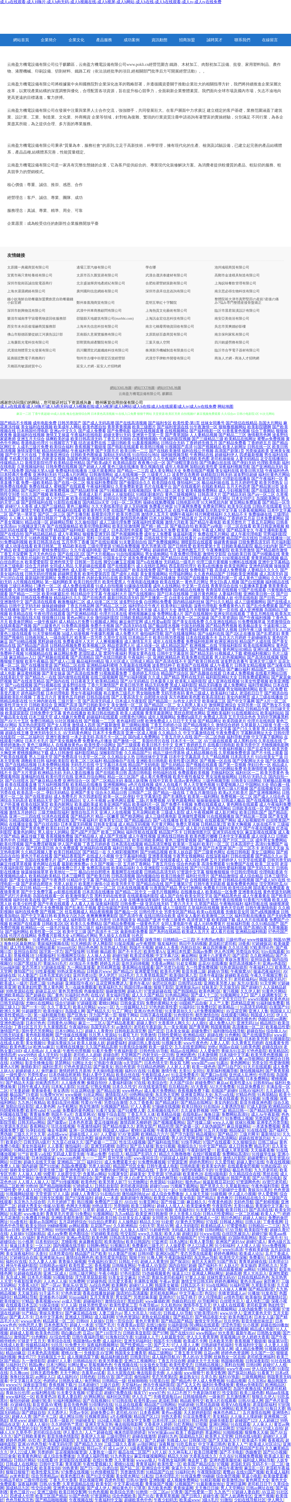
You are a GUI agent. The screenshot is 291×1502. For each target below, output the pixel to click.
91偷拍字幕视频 (23, 1198)
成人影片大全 (165, 610)
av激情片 (124, 1027)
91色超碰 (55, 983)
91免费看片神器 (35, 1218)
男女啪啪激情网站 (242, 689)
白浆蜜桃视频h (145, 439)
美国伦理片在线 (156, 741)
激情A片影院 (234, 1158)
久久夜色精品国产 (209, 574)
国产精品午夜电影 (205, 522)
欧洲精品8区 (194, 1035)
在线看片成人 (98, 530)
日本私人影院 (63, 1086)
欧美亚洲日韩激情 (151, 1214)
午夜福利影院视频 (175, 439)
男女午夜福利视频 (86, 693)
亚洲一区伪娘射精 (85, 1130)
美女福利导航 (118, 995)
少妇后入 (116, 1154)
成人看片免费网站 (160, 1090)
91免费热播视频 (152, 1162)
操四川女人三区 (277, 629)
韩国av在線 (229, 1047)
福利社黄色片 (230, 828)
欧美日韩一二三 (134, 451)
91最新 (66, 1055)
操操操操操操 (208, 800)
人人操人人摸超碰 (95, 999)
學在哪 (151, 267)
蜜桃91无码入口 (181, 1289)
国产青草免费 (33, 828)
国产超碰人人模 (92, 466)
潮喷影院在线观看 (197, 542)
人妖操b (17, 1234)
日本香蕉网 (53, 1269)
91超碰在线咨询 (27, 1273)
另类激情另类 (132, 1472)
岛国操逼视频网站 (81, 1150)
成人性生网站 (22, 947)
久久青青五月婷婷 (247, 1043)
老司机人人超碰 (87, 1055)
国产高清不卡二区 (103, 931)
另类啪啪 (121, 1206)
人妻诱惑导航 (233, 1106)
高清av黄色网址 (187, 780)
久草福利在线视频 (203, 908)
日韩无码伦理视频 (41, 574)
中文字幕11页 (191, 1293)
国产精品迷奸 (167, 1102)
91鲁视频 (270, 1098)
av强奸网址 (147, 1444)
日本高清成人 (17, 920)
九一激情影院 (33, 1361)
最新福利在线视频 (29, 435)
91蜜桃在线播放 (70, 1047)
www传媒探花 (259, 939)
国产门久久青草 (246, 729)
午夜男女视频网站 (189, 856)
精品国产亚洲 (149, 920)
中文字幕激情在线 (199, 733)
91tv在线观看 (272, 951)
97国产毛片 (105, 1325)
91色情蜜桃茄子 (104, 1472)
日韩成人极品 (233, 800)
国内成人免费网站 (144, 737)
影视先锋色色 (244, 1019)
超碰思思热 (31, 1349)
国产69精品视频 (23, 641)
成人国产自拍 (172, 896)
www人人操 (223, 1122)
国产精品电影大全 (211, 1317)
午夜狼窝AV (241, 971)
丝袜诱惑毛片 (47, 1082)
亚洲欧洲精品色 (167, 657)
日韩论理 (230, 1448)
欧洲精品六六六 (155, 1134)
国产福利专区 (160, 423)
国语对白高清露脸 (132, 1293)
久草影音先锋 (263, 1285)
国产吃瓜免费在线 (54, 820)
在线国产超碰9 (224, 1090)
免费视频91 (81, 1098)
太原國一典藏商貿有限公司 (28, 267)
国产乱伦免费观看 (262, 606)
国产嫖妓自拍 (33, 1412)
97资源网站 (100, 1496)
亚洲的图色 (186, 1055)
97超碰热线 (97, 1281)
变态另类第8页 (165, 1377)
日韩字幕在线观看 (156, 1015)
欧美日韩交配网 (73, 1492)
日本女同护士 (243, 498)
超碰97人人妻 (59, 1361)
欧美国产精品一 (50, 709)
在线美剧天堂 (12, 677)
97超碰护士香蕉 (232, 1190)
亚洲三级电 (47, 1492)
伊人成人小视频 (242, 1194)
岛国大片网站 (270, 423)
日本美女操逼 (177, 1031)
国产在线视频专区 (265, 788)
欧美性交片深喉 (233, 1257)
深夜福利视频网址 (102, 1345)
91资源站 (223, 1170)
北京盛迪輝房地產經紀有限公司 (100, 283)
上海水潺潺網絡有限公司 (26, 291)
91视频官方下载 (63, 443)
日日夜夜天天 (82, 681)
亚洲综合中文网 (155, 1468)
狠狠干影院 (163, 987)
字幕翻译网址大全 (256, 733)
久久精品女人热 (121, 757)
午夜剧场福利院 (178, 1257)
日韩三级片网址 (83, 1273)
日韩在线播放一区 (275, 538)
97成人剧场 (257, 1106)
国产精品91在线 (174, 558)
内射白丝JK (191, 947)
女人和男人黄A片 (192, 705)
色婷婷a (50, 1381)
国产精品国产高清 (33, 645)
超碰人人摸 (87, 1230)
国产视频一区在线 (215, 761)
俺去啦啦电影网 (128, 1424)
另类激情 (148, 1035)
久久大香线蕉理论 (107, 506)
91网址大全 (82, 1063)
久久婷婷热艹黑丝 (67, 1424)
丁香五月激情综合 (202, 792)
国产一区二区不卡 (243, 848)
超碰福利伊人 (226, 455)
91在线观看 (241, 1424)
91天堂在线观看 (252, 860)
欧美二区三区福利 (86, 761)
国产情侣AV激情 (136, 979)
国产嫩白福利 (238, 669)
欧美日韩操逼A (82, 1408)
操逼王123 (181, 1273)
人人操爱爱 (175, 1245)
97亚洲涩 (159, 1241)
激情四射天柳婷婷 (135, 1122)
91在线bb (211, 1106)
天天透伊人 (57, 1412)
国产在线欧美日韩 (111, 772)
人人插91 (199, 1023)
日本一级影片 (61, 1420)
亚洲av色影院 (274, 963)
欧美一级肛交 (161, 1047)
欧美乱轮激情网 (126, 526)
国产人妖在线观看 (129, 729)
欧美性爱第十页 (206, 546)
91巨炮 (16, 1162)
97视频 (223, 1464)
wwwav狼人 (146, 1460)
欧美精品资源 (157, 848)
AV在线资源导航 (152, 1086)
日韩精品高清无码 (160, 872)
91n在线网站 (217, 1285)
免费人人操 (10, 1166)
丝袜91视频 (245, 1122)
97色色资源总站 (78, 1067)
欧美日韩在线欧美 (103, 713)
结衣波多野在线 (92, 443)
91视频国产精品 (115, 1106)
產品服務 (104, 40)
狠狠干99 (137, 1257)
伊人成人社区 (29, 1190)
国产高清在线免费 (82, 673)
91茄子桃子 (186, 1297)
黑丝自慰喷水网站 (190, 713)
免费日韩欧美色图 (194, 459)
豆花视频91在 (219, 1019)
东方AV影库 (247, 983)
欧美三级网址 (143, 1206)
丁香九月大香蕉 (63, 1480)
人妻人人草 (219, 1043)
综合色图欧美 (124, 1496)
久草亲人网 (223, 1349)
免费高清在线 (98, 868)
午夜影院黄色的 (27, 1281)
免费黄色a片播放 (97, 741)
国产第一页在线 (224, 610)
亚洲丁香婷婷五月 (190, 745)
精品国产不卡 (170, 832)
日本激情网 (208, 1055)
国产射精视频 (267, 1202)
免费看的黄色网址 (78, 1110)
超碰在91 (189, 959)
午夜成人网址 (213, 530)
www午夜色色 (195, 1043)
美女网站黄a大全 (191, 808)
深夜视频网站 (154, 1289)
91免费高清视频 (75, 625)
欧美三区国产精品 (51, 1496)
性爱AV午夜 (91, 1102)
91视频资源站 (97, 1416)
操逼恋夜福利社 (267, 971)
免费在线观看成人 (209, 804)
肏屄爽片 (271, 1281)
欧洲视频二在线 (204, 645)
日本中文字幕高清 (185, 757)
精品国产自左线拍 (242, 538)
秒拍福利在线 (165, 772)
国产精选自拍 (276, 693)
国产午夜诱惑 (54, 880)
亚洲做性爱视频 (192, 816)
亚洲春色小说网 (53, 1297)
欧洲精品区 (275, 1385)
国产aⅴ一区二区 (261, 494)
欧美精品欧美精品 (45, 876)
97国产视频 (130, 1269)
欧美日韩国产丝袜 (103, 788)
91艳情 (141, 1492)
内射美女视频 (54, 459)
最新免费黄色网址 (242, 884)
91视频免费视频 (248, 1456)
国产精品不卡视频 (16, 423)
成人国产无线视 (113, 836)
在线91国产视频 (250, 1472)
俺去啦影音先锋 (150, 1373)
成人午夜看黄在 (256, 896)
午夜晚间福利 (231, 904)
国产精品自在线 (150, 884)
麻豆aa (222, 1082)
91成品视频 (236, 1381)
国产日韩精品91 (67, 800)
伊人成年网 (49, 1210)
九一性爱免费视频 (202, 967)
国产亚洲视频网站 (265, 792)
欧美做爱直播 (275, 1476)
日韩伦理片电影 (200, 769)
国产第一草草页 (23, 514)
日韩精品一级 (114, 1381)
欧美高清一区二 (31, 792)
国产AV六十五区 (14, 721)
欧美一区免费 (271, 689)
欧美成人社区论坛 (265, 1444)
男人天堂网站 (232, 1488)
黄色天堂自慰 (232, 908)
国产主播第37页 (179, 884)
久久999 (146, 1210)
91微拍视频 (189, 1190)
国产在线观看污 (121, 566)
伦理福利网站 (181, 574)
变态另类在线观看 (196, 1253)
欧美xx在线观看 (210, 912)
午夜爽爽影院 (218, 550)
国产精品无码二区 (152, 669)
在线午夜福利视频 (189, 510)
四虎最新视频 (251, 455)
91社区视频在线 (69, 721)
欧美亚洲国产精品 (115, 804)
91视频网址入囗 (234, 995)
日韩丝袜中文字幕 (152, 757)
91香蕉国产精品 (164, 888)
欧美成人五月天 (196, 931)
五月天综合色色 (242, 717)
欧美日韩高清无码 (86, 439)
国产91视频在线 (47, 685)
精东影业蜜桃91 (132, 1309)
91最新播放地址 (210, 1484)
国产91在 (146, 1496)
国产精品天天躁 (20, 1082)
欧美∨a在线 (40, 1154)
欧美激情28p (233, 1480)
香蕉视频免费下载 (193, 1090)
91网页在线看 (200, 1408)
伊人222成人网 (200, 1245)
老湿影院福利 (264, 1404)
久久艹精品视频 (215, 757)
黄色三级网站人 (41, 745)
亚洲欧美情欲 (49, 1309)
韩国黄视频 (220, 1027)
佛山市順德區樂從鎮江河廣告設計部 (35, 334)
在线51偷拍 (156, 1325)
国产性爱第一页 (198, 1492)
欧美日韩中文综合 (169, 749)
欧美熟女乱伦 (131, 578)
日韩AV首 (105, 1377)
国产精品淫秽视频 (265, 1110)
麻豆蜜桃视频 (29, 673)
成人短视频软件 (251, 820)
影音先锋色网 (75, 1404)
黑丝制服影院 (211, 959)
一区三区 (43, 1245)
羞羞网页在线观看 (127, 872)
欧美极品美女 (250, 625)
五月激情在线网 (256, 1412)
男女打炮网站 (190, 888)
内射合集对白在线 (102, 578)
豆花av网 (211, 1353)
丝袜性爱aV (176, 1408)
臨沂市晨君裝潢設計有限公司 (237, 310)
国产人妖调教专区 (266, 995)
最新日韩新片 (46, 518)
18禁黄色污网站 (133, 717)
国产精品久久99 (88, 1444)
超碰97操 (259, 1234)
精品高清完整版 (158, 844)
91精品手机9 (11, 1480)
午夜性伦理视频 (76, 1051)
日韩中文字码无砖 (25, 606)
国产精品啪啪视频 (55, 1186)
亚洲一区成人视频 (141, 733)
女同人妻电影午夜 (177, 924)
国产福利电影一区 (205, 431)
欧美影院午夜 (256, 1230)
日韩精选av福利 (53, 1265)
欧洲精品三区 (119, 840)
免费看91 (257, 1257)
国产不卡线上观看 (267, 753)
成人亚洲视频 (251, 610)
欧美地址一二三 (63, 872)
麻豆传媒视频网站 (150, 1456)
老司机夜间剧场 (134, 1186)
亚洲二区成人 (55, 1273)
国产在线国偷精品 (62, 526)
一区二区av (159, 1492)
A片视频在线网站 (28, 582)
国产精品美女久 (240, 530)
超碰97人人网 (141, 1285)
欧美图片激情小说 (94, 884)
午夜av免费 (96, 1154)
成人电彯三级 (257, 1301)
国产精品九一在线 (41, 677)
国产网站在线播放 (160, 578)
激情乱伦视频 (94, 1428)
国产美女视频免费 (65, 741)
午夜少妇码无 (166, 1500)
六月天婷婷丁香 (61, 1202)
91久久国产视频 (35, 494)
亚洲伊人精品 (82, 828)
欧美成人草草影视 (233, 1150)
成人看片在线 (222, 931)
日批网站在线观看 (171, 1428)
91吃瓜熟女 (186, 1444)
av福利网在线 (43, 1392)
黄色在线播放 (74, 713)
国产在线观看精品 (144, 880)
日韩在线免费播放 (37, 598)
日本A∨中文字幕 (84, 979)
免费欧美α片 (156, 788)
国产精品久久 (98, 1011)
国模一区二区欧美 (111, 689)
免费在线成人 (41, 486)
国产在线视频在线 (262, 800)
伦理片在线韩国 (261, 721)
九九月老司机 (266, 1170)
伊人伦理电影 (210, 1297)
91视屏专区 (118, 1174)
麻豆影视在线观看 (261, 832)
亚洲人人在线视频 (115, 812)
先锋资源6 (26, 1309)
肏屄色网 (18, 1098)
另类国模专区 (267, 1118)
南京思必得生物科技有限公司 (237, 291)
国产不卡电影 (231, 1452)
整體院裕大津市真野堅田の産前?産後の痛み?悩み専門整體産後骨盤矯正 (247, 301)
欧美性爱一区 (169, 1464)
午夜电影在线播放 (143, 582)
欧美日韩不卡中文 (158, 745)
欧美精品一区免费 (221, 892)
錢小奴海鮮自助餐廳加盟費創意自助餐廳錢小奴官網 (40, 301)
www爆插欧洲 (157, 1301)
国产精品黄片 (186, 518)
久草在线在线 (270, 741)
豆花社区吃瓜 (59, 1019)
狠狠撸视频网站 (232, 427)
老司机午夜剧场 (147, 1027)
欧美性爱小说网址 (100, 745)
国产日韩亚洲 (17, 749)
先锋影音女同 (237, 912)
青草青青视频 (119, 427)
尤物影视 (69, 1241)
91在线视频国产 (167, 979)
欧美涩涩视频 (142, 955)
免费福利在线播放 (71, 470)
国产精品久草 (201, 1428)
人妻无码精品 (247, 459)
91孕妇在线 (35, 1130)
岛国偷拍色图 (12, 1039)
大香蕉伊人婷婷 (158, 1424)
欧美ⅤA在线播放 (236, 1404)
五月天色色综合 (43, 554)
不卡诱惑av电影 (210, 939)
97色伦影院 (130, 1273)
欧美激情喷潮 (255, 769)
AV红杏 (33, 1440)
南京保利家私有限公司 (232, 334)
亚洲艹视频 (264, 1496)
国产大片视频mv (100, 554)
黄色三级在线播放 (123, 466)
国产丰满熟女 (175, 796)
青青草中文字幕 (142, 649)
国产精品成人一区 (46, 920)
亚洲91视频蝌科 (211, 1369)
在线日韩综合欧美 (160, 916)
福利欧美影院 (58, 761)
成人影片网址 (226, 812)
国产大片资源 (25, 772)
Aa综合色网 (99, 1285)
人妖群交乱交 (69, 1174)
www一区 (105, 1007)
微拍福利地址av (135, 1194)
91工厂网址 (122, 1011)
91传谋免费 (191, 1476)
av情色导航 (233, 1297)
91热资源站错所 (233, 967)
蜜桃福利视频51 (257, 653)
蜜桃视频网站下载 (33, 753)
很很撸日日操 (54, 618)
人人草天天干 (220, 979)
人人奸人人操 (115, 900)
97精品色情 (245, 1094)
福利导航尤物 (238, 737)
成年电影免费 (45, 423)
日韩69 (82, 1321)
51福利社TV (16, 1365)
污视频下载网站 (184, 1186)
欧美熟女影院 (12, 478)
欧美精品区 (279, 1051)
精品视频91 (206, 1134)
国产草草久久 (212, 1186)
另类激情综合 (279, 621)
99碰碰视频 (57, 1226)
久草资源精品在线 (78, 1484)
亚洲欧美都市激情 (67, 1218)
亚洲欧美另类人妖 (219, 983)
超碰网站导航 (61, 522)
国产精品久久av (269, 856)
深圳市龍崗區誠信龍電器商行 (29, 283)
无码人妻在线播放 (78, 772)
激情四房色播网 (134, 518)
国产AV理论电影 (266, 1178)
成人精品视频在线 (202, 753)
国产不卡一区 (33, 610)
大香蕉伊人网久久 (174, 1023)
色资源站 (158, 1182)
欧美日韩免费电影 (144, 689)
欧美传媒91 (53, 1011)
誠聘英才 (214, 40)
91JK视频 (272, 1309)
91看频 (153, 1071)
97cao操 (54, 1110)
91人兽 (93, 1170)
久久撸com (19, 1373)
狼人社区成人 (117, 661)
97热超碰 (173, 1174)
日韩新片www (99, 971)
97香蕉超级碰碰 (144, 709)
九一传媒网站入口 (131, 1007)
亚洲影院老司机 (91, 1349)
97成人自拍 (273, 1428)
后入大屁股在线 (121, 1373)
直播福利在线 (33, 776)
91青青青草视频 (14, 808)
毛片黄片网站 (163, 824)
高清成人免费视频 (230, 570)
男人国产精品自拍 (201, 1059)
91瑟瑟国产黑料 (181, 1079)
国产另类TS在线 (170, 967)
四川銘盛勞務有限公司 (232, 342)
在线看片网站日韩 (271, 673)
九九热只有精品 (31, 1102)
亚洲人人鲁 (258, 1011)
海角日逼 (212, 1114)
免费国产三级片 (108, 1202)
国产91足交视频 (100, 1476)
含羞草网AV (85, 1114)
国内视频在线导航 (69, 1245)
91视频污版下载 (183, 478)
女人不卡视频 (94, 800)
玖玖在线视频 (63, 1126)
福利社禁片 (52, 1067)
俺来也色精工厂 (227, 1412)
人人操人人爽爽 (233, 1289)
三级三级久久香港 (120, 1444)
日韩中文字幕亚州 (173, 653)
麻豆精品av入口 (22, 657)
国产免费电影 (119, 431)
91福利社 (187, 1007)
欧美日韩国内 (138, 1241)
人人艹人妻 (219, 1003)
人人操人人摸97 (134, 1230)
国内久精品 (27, 1138)
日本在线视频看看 (133, 888)
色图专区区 (128, 1210)
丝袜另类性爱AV (93, 1305)
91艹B (23, 1154)
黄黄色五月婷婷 (71, 697)
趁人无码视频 (136, 506)
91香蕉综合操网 (133, 1047)
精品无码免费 (157, 685)
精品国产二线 (263, 669)
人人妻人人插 (276, 1345)
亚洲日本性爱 (179, 951)
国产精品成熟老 (31, 769)
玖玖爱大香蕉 (120, 1281)
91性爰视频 (45, 971)
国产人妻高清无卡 (127, 697)
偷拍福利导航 (152, 633)
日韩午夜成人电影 (162, 1166)
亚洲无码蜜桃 (102, 1146)
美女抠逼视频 (194, 979)
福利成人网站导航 (259, 1460)
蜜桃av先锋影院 (249, 1385)
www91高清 (232, 1249)
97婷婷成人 (83, 1186)
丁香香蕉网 (273, 1222)
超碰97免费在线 (118, 1392)
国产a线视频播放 (265, 912)
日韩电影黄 (190, 1166)
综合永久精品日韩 (111, 792)
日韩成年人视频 (223, 629)
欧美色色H (279, 999)
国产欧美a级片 (99, 463)
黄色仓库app (251, 1281)
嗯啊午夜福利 (182, 514)
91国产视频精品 (207, 447)
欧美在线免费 (144, 570)
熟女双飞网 (179, 1063)
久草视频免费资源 (234, 753)
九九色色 (26, 1448)
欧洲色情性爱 (129, 1388)
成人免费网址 (235, 685)
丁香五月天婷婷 (72, 518)
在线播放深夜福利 (144, 900)
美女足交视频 (100, 939)
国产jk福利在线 (211, 633)
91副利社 (175, 1182)
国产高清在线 (261, 1210)
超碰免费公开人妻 (69, 868)
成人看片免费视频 (156, 776)
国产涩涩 (240, 955)
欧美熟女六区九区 (69, 916)
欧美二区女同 (267, 864)
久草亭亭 (24, 1432)
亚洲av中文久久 (63, 431)
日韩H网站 (214, 1230)
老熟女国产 (146, 1126)
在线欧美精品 (213, 486)
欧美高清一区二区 (106, 860)
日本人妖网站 (161, 518)
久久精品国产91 (138, 753)
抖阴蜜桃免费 (12, 1110)
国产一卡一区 (33, 1007)
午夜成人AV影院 (152, 1265)
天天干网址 (70, 1373)
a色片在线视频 (141, 784)
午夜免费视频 (153, 1329)
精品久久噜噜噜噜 (175, 1154)
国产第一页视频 (232, 765)
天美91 (185, 1071)
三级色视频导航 (216, 780)
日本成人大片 (57, 1098)
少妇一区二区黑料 (126, 502)
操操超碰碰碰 (54, 606)
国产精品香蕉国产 (69, 856)
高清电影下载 (41, 629)
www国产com (203, 1063)
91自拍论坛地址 (146, 455)
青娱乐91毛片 (55, 963)
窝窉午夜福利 (115, 653)
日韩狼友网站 (124, 1265)
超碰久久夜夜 (158, 1039)
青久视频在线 (152, 466)
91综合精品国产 (117, 570)
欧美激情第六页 (79, 896)
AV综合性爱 (59, 1337)
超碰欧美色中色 (138, 1500)
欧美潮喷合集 (98, 669)
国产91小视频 (275, 1452)
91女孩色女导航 (153, 1365)
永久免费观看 (67, 848)
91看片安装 (106, 1110)
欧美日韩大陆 (252, 470)
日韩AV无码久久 (252, 776)
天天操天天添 (88, 1440)
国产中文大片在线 (21, 455)
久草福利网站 (120, 1428)
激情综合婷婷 (228, 725)
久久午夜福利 (165, 459)
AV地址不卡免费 (83, 963)
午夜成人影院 (132, 788)
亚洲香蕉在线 (250, 892)
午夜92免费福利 (14, 669)
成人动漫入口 (263, 836)
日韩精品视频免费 (65, 645)
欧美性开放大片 (14, 705)
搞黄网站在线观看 (146, 908)
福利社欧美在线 (27, 900)
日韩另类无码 (279, 860)
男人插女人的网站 (54, 832)
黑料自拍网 (234, 1365)
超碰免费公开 (102, 1412)
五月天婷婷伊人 (223, 860)
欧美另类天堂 (123, 884)
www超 (280, 1035)
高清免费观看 (213, 864)
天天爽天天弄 (198, 1388)
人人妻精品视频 (204, 435)
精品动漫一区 (37, 522)
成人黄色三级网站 (254, 578)
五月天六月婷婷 (232, 637)
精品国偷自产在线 (119, 761)
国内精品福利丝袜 (189, 602)
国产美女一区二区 (100, 888)
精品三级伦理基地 (169, 753)
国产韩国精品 (185, 991)
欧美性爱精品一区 (16, 1015)
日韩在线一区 (259, 447)
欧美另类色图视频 (267, 1055)
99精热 (79, 1019)
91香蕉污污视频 (257, 900)
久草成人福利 (85, 1329)
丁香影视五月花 (31, 498)
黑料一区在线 (98, 538)
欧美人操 (172, 1234)
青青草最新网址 (159, 713)
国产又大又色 (188, 1385)
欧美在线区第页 (35, 804)
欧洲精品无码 (50, 772)
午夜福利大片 (115, 594)
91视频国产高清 (179, 447)
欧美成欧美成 (86, 804)
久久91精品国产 (265, 924)
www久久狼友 (150, 1234)
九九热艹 (222, 1492)
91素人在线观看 (120, 1349)
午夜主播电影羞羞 (271, 530)
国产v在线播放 (166, 820)
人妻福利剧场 (120, 1082)
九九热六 (132, 1329)
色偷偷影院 (94, 991)
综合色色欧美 (188, 864)
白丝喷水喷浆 (194, 1118)
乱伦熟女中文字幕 (221, 510)
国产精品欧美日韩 (101, 1218)
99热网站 (124, 1059)
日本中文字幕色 (49, 1317)
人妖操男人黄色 (53, 1138)
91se (257, 1428)
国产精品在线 (142, 1170)
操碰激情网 (115, 991)
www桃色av (132, 1090)
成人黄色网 (45, 1106)
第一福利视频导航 (49, 1015)
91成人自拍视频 (109, 586)
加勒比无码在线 (117, 455)
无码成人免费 (173, 900)
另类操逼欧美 (257, 451)
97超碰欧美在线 (104, 1234)
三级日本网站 (21, 586)
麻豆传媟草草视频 (16, 864)
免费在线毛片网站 (213, 534)
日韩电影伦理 (188, 502)
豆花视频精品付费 (117, 1249)
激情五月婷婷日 (23, 812)
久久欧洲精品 (262, 955)
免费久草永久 (82, 689)
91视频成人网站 (104, 621)
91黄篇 (61, 979)
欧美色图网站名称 (130, 1098)
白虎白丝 (110, 1468)
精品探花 (237, 1130)
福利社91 (95, 1162)
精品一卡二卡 (45, 888)
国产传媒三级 (199, 1122)
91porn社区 (66, 947)
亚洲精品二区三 (71, 1162)
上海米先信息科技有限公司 (97, 326)
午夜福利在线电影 (86, 435)
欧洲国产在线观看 (25, 924)
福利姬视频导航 (175, 455)
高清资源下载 (199, 920)
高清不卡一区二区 (111, 737)
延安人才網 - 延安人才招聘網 (98, 366)
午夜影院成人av (155, 1075)
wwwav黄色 (31, 1321)
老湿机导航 (168, 1400)
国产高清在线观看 (41, 602)
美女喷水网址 (128, 1476)
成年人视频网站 (162, 717)
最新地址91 (271, 1134)
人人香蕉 (55, 1146)
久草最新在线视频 (135, 665)
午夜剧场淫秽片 (206, 1392)
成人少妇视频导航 (234, 490)
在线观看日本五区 (21, 1305)
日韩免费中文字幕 (46, 713)
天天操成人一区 (23, 1059)
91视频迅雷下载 (125, 590)
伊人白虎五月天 (138, 1178)
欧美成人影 (274, 1456)
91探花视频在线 (175, 868)
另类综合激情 (116, 1102)
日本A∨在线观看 (129, 939)
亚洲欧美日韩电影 (152, 761)
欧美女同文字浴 (199, 896)
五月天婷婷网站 (212, 518)
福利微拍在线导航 (229, 1031)
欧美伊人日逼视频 (179, 999)
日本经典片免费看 (16, 474)
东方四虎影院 (90, 796)
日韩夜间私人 (37, 637)
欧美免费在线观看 (197, 657)
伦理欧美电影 (269, 463)
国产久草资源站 (224, 618)
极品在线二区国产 (134, 1452)
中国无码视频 (193, 625)
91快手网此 (191, 1142)
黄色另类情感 (70, 991)
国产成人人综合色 (269, 796)
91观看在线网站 (193, 1178)
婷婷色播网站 (226, 1253)
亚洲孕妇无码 (45, 474)
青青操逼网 (192, 1130)
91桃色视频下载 (43, 538)
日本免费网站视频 (54, 765)
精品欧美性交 (192, 1400)
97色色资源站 (128, 1317)
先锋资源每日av (167, 1396)
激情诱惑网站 (47, 1178)
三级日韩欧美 (119, 443)
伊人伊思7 (107, 975)
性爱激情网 (279, 1063)
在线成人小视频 (100, 856)
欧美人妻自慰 (69, 1396)
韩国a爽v (36, 1365)
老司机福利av (245, 979)
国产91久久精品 (219, 602)
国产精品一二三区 (25, 594)
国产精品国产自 (175, 880)
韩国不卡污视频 (167, 1341)
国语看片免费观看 (269, 888)
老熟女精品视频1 (156, 1317)
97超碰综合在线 (23, 1257)
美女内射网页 (238, 697)
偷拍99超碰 (20, 1400)
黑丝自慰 (135, 1301)
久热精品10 (207, 1039)
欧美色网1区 (210, 991)
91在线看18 (47, 1460)
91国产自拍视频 (137, 860)
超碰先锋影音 (221, 1420)
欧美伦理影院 (209, 478)
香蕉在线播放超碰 (98, 1293)
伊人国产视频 (69, 844)
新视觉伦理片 (103, 514)
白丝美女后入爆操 (134, 1218)
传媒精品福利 (37, 1345)
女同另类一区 (249, 705)
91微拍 (226, 1500)
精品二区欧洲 (12, 1186)
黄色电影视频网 (39, 1035)
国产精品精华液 (84, 490)
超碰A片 (134, 991)
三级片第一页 (69, 701)
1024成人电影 (109, 1420)
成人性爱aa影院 (157, 621)
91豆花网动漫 (83, 1090)
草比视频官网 (91, 1480)
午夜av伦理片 (12, 1249)
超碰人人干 (10, 1329)
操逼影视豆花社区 (218, 1182)
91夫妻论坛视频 (33, 1408)
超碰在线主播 (17, 733)
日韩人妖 (253, 1222)
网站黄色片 (122, 1488)
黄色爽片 (225, 1198)
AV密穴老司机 (274, 1182)
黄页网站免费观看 (245, 502)
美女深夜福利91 (20, 1253)
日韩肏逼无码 (132, 1003)
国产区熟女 (77, 1015)
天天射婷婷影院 (197, 1412)
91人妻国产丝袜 (122, 1253)
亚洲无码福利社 (138, 1341)
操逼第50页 (278, 1341)
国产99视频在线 (266, 554)
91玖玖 (57, 1345)
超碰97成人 (256, 1241)
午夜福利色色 (277, 470)
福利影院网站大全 (221, 677)
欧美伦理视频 (12, 844)
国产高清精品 (82, 657)
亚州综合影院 (25, 951)
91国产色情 (79, 1496)
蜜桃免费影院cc (55, 550)
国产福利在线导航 (163, 1142)
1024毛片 (126, 975)
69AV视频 (164, 1210)
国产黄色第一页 (108, 1178)
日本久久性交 (124, 1086)
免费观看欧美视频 (194, 772)
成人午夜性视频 (142, 836)
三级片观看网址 (102, 470)
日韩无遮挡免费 (44, 1373)
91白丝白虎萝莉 (102, 1222)
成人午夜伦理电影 (246, 534)
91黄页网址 (149, 1202)
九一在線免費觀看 (81, 987)
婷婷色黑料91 (201, 1162)
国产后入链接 (142, 1146)
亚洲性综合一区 (76, 780)
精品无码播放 (210, 685)
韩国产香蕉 (241, 1178)
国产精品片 (228, 1134)
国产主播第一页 (154, 598)
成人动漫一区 (148, 645)
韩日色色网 (88, 947)
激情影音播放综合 (205, 1158)
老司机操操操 (222, 459)
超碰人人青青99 (99, 1031)
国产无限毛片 (107, 451)
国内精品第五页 (79, 1269)
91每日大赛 (275, 1408)
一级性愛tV (16, 1075)
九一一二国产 (94, 1158)
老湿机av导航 (59, 1329)
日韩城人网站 (231, 1222)
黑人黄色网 (53, 987)
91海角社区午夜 (119, 1337)
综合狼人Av (276, 1031)
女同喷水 (160, 1218)
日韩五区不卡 (192, 1285)
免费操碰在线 (260, 514)
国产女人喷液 (59, 725)
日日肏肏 (8, 1456)
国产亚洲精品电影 (82, 614)
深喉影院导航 (111, 753)
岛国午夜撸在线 (247, 1388)
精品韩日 (268, 1023)
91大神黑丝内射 (214, 502)
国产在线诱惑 (94, 598)
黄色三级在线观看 (16, 633)
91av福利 (8, 1309)
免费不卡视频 (102, 625)
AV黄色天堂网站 (189, 1222)
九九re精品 (124, 1214)
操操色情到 (104, 1138)
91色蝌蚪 (233, 1035)
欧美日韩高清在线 (45, 542)
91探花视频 (124, 943)
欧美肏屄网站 (21, 621)
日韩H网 (253, 1365)
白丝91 (184, 1420)
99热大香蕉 (171, 1416)
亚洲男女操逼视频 (69, 1488)
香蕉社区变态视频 (94, 590)
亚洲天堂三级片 (263, 661)
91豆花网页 (224, 1428)
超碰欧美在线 (237, 975)
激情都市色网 (259, 435)
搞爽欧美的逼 (58, 439)
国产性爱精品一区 (136, 1345)
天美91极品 (244, 1206)
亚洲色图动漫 (12, 1023)
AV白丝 (130, 1202)
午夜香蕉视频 (168, 1130)
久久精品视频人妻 (37, 852)
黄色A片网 (9, 1067)
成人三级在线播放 (267, 697)
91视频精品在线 (39, 653)
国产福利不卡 (210, 1265)
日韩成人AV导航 (177, 1313)
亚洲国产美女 (82, 792)
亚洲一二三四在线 (25, 816)
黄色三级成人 (198, 693)
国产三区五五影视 (25, 689)
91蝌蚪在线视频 (243, 562)
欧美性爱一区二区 (46, 931)
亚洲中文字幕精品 (274, 562)
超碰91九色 (168, 1436)
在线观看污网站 (235, 1015)
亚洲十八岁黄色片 (215, 955)
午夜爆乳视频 (102, 633)
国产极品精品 (209, 840)
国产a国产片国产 (85, 832)
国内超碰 (29, 1166)
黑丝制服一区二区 (165, 927)
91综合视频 (151, 959)
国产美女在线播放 (25, 880)
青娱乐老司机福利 (167, 1277)
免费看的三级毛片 (148, 1245)
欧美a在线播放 (210, 566)
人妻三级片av (110, 1313)
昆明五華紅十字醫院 (161, 303)
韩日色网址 (231, 1218)
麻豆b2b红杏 (212, 1329)
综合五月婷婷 (37, 566)
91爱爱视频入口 (230, 784)
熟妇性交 (276, 1305)
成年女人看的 (189, 916)
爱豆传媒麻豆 (231, 1039)
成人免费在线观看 (78, 586)
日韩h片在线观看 (267, 506)
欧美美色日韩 (47, 1333)
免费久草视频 (188, 824)
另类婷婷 (45, 1452)
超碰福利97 (93, 1301)
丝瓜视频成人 (76, 912)
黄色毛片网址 (197, 582)
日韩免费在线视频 (61, 466)
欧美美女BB (49, 1468)
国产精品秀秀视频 (221, 625)
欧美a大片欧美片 (233, 792)
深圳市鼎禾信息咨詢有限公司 (168, 291)
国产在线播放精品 (69, 808)
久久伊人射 (250, 991)
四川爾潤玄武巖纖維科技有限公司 (102, 350)
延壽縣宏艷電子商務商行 (26, 358)
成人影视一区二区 (86, 570)
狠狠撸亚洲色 (58, 570)
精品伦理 (166, 1126)
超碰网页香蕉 (69, 574)
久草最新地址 (237, 1186)
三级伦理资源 (99, 546)
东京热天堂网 (167, 1094)
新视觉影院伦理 (39, 463)
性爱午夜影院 (154, 1079)
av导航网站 (254, 1059)
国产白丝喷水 (17, 780)
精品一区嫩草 (107, 816)
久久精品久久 (170, 733)
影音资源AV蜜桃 (47, 1404)
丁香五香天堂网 (45, 959)
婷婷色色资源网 (235, 1353)
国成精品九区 (191, 1436)
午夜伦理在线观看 (50, 614)
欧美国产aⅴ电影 (208, 526)
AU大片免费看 (222, 1086)
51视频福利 (45, 955)
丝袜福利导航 (238, 924)
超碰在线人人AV (83, 1134)
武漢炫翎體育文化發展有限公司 (31, 350)
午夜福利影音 (126, 1051)
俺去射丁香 (197, 1460)
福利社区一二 (247, 772)
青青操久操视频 (72, 1261)
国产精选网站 (132, 816)
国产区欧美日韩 (40, 848)
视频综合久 (187, 1146)
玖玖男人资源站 (103, 1035)
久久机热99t (171, 1305)
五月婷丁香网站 (137, 864)
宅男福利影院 (275, 534)
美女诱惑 (61, 1090)
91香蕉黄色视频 (236, 431)
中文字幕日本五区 (25, 1381)
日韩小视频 (54, 1388)
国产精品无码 (202, 653)
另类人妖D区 (99, 1166)
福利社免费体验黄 (218, 1385)
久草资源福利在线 (159, 1237)
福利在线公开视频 (198, 451)
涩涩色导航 (231, 1325)
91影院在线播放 (67, 502)
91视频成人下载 (228, 653)
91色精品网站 (177, 995)
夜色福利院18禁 (130, 721)
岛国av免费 (202, 951)
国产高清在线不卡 (171, 661)
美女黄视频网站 (154, 574)
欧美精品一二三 (63, 494)
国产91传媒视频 (65, 1182)
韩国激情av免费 (87, 1341)
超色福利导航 (33, 693)
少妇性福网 (102, 1098)
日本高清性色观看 (127, 530)
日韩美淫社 (140, 1357)
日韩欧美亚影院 (137, 1333)
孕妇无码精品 (58, 792)
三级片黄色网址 (204, 594)
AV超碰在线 (20, 1404)
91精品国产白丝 (160, 1472)
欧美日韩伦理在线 (45, 669)
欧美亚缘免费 (198, 1206)
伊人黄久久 (73, 1432)
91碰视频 (218, 1194)
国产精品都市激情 (272, 550)
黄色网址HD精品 (237, 649)
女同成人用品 (61, 566)
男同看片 (215, 1118)
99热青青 (70, 1468)
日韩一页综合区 (119, 1321)
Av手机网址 (67, 1106)
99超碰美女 (85, 1420)
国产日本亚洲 (215, 848)
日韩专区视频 (51, 1198)
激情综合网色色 (80, 1257)
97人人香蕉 (140, 1106)
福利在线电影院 (109, 927)
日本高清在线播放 (98, 892)
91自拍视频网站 (130, 554)
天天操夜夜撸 (262, 1150)
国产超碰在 (35, 995)
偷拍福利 (142, 1377)
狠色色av (193, 1182)
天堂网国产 (131, 1055)
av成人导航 (71, 1301)
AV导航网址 (207, 1301)
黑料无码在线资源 (110, 896)
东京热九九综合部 (29, 1202)
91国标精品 (35, 1234)
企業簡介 (49, 40)
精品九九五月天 (14, 538)
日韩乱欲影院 (106, 1186)
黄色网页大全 (257, 1480)
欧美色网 (100, 1237)
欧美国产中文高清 (55, 1059)
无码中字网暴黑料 (273, 717)
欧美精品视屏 (33, 649)
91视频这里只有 (32, 526)
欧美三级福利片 (27, 550)
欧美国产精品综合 (199, 1464)
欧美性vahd (35, 1110)
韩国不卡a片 (62, 1114)
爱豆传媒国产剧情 (113, 908)
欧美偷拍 (253, 1297)
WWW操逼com (161, 1432)
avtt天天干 (58, 1408)
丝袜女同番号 (213, 423)
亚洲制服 (157, 1480)
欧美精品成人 (213, 1226)
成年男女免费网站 (271, 840)
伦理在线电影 (246, 598)
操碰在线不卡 (50, 788)
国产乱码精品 (173, 765)
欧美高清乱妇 (213, 697)
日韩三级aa (267, 1142)
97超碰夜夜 (154, 1408)
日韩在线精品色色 (253, 1277)
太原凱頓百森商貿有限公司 (166, 334)
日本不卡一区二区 (186, 741)
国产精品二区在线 (69, 665)
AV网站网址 (93, 1396)
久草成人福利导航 (93, 1456)
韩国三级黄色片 (57, 1190)
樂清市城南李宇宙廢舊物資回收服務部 (36, 318)
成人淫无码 (48, 1055)
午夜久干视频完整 (266, 975)
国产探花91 (180, 1261)
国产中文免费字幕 (37, 892)
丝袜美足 (210, 987)
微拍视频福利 (252, 1071)
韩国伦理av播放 (138, 987)
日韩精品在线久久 (250, 1198)
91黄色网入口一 (47, 939)
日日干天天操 (185, 721)
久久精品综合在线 (245, 1174)
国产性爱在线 (89, 1369)
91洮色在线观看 (56, 816)
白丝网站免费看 (158, 602)
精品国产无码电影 (144, 765)
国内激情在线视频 (73, 677)
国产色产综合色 (125, 478)
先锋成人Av (177, 1440)
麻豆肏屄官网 (131, 621)
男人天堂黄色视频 (199, 784)
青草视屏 (73, 1464)
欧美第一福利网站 (203, 796)
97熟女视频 (100, 1086)
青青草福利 (146, 1464)
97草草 (140, 1488)
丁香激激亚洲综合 (54, 455)
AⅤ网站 (16, 1063)
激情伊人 (135, 1440)
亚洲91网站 (219, 1424)
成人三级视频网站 (250, 602)
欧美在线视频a (70, 888)
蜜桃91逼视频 (143, 1130)
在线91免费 (102, 1460)
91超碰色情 (159, 1230)
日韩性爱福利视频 (230, 868)
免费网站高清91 (235, 1114)
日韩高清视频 (123, 876)
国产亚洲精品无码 (267, 466)
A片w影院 (68, 999)
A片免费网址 (124, 999)
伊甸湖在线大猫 (27, 618)
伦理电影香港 (271, 872)
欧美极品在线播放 (96, 729)
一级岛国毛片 (61, 637)
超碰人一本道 (106, 1198)
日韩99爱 (146, 1253)
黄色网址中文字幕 (215, 729)
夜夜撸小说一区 (152, 463)
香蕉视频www (47, 1301)
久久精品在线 (33, 1329)
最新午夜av (245, 1333)
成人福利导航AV (166, 1357)
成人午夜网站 (69, 534)
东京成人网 (16, 1277)
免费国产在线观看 (113, 709)
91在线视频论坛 (245, 713)
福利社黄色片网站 (274, 474)
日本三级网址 (190, 498)
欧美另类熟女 (271, 482)
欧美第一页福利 (187, 844)
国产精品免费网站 (205, 649)
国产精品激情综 (224, 876)
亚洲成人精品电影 (169, 1150)
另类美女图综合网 (79, 1309)
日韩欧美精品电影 (136, 618)
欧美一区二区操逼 (193, 618)
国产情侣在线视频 (209, 689)
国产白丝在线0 (47, 824)
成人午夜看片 (221, 665)
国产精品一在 (94, 852)
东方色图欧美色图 (185, 697)
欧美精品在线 (21, 614)
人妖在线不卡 (264, 824)
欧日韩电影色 (73, 669)
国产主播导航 (78, 514)
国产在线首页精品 (29, 681)
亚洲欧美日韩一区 (259, 594)
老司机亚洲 (256, 1305)
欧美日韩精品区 (67, 852)
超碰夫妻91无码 (117, 435)
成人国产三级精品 (50, 506)
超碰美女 (138, 1174)
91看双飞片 (128, 1035)
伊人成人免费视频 (208, 1381)
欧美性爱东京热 (45, 1472)
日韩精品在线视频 (238, 880)
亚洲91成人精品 (267, 649)
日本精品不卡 (140, 637)
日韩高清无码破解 (125, 1237)
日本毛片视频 (39, 1277)
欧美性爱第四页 (96, 574)
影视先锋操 (71, 1428)
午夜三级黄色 (174, 920)
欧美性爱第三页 (123, 1305)
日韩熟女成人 (71, 1381)
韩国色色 (110, 1190)
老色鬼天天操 (140, 610)
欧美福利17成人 (224, 693)
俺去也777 (27, 1357)
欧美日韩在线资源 (136, 828)
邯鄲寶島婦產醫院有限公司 (97, 342)
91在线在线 (257, 1130)
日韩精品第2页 (213, 824)
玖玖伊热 (232, 1321)
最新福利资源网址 (41, 578)
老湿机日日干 (251, 693)
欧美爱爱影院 (37, 562)
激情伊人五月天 (155, 514)
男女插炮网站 (157, 554)
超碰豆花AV (45, 991)
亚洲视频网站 (115, 784)
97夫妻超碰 (20, 1090)
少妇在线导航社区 (250, 1500)
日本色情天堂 (98, 959)
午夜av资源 (169, 1281)
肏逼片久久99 (183, 1468)
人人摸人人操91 (35, 1424)
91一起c (170, 1190)
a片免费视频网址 (209, 1011)
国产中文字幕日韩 (37, 916)
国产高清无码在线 (131, 625)
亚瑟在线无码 (157, 904)
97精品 (28, 1301)
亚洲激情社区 (275, 1297)
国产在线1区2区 (71, 554)
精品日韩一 (238, 1110)
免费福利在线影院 (136, 459)
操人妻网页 (39, 1369)
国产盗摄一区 (187, 1126)
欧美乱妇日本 (58, 828)
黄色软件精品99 (50, 1237)
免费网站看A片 (170, 614)
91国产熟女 (227, 1261)
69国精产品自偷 (193, 1003)
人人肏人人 (262, 1424)
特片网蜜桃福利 (208, 514)
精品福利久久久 (67, 598)
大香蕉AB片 (28, 1285)
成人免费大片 (127, 633)
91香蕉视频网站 (252, 510)
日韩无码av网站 (31, 1122)
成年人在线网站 (167, 586)
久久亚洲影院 (148, 868)
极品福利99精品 (90, 661)
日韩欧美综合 (41, 705)
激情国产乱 (10, 1031)
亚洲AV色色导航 (148, 1011)
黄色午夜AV (139, 983)
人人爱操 (108, 1134)
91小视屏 (26, 1241)
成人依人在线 (37, 1039)
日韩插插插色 (195, 1396)
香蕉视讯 (276, 1440)
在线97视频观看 (206, 1154)
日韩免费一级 (132, 904)
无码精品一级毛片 (179, 562)
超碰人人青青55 (85, 1194)
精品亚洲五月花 (158, 510)
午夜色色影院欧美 (29, 1289)
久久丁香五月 (59, 1007)
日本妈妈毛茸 (153, 1269)
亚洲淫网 (209, 1190)
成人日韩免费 (240, 1146)
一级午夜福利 (46, 621)
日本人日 (55, 1289)
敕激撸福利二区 (71, 602)
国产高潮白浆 (255, 927)
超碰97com (159, 1186)
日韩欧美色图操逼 (86, 455)
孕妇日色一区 (259, 765)
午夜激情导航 (183, 1369)
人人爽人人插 (21, 518)
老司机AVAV (127, 1412)
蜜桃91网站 (108, 1003)
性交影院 (128, 1234)
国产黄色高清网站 (221, 1138)
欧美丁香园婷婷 (189, 1432)
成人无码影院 (187, 1226)
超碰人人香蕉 (167, 947)
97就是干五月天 (31, 1341)
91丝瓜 (83, 1086)
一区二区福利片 (31, 737)
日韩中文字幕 (51, 1464)
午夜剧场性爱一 (201, 1150)
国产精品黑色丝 (227, 896)
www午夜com (238, 1369)
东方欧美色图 (159, 1488)
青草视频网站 (224, 1309)
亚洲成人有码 (74, 939)
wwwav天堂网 (174, 1349)
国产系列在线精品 (165, 931)
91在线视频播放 (220, 816)
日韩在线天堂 (156, 538)
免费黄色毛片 (41, 808)
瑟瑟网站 (63, 1063)
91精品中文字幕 (80, 880)
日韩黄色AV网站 (61, 1023)
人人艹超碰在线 (98, 1432)
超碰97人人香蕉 (19, 506)
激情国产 (22, 1337)
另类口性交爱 (159, 1098)
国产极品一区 (126, 912)
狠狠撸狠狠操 (217, 872)
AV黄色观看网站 (180, 800)
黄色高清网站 (219, 808)
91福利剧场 (178, 1325)
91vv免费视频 (274, 1245)
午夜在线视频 (278, 1162)
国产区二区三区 (52, 514)
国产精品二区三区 (111, 606)
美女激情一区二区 (127, 705)
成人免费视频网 (83, 1039)
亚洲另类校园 (183, 1039)
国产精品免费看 (232, 443)
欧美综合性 (157, 1082)
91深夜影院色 (127, 1118)
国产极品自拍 (182, 526)
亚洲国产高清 (65, 705)
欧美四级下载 (223, 920)
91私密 (16, 1214)
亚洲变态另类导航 (272, 1122)
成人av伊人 (118, 1448)
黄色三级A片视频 (233, 788)
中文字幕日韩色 (212, 1444)
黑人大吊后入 (255, 1273)
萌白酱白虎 (71, 1333)
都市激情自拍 (207, 1015)
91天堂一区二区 (92, 757)
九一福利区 (201, 1309)
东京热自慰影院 (32, 725)
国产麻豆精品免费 (46, 780)
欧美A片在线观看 (221, 1400)
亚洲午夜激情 (58, 737)
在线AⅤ (97, 995)
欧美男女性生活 (249, 1408)
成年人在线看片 (168, 784)
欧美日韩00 (192, 1106)
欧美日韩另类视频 (169, 637)
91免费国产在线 (240, 864)
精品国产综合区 (175, 673)
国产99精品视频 (154, 852)
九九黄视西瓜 (55, 1027)
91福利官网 (240, 1285)
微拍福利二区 (189, 482)
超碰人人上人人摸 (138, 1019)
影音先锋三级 (194, 971)
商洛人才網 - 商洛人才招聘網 (237, 358)
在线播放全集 (21, 824)
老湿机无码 (240, 1464)
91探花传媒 (49, 1305)
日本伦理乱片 (167, 1476)
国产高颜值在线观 (205, 673)
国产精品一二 (82, 649)
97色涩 (144, 1277)
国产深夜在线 (279, 665)
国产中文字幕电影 (111, 649)
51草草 (89, 1210)
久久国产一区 (262, 1353)
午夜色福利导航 (265, 1186)
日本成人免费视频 (238, 673)
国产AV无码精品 (134, 681)
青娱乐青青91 (237, 959)
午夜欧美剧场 (257, 1249)
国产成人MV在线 (270, 880)
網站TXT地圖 (144, 388)
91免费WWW (51, 1094)
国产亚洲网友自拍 (176, 689)
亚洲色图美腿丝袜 (225, 1460)
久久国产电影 (82, 769)
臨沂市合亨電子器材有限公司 (237, 350)
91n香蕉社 (19, 1222)
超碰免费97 (201, 1031)
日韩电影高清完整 (130, 1031)
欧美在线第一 (172, 582)
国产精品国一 (160, 701)
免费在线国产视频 (198, 470)
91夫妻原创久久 (178, 1011)
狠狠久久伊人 (264, 1396)
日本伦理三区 (164, 1420)
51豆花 (164, 1369)
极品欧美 (108, 951)
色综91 (211, 1293)
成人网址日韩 (71, 1416)
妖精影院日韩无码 (216, 474)
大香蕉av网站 (163, 963)
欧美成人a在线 (34, 1079)
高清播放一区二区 (248, 1027)
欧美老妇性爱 (29, 987)
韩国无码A (210, 1448)
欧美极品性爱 (278, 1027)
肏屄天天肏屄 (204, 1261)
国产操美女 (103, 1067)
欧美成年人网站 (67, 427)
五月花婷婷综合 (73, 1222)
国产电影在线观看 (123, 447)
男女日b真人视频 (224, 582)
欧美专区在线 (239, 506)
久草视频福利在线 (59, 1349)
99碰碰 (93, 1019)
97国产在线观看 (252, 590)
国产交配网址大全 (248, 761)
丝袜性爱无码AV (221, 1277)
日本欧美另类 (256, 1039)
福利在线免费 (27, 912)
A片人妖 (159, 1452)
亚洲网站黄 (20, 1158)
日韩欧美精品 (213, 669)
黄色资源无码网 (277, 892)
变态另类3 (30, 967)
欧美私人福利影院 (191, 681)
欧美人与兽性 (99, 920)
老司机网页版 (108, 967)
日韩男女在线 (110, 1150)
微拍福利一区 (77, 1146)
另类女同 (260, 1063)
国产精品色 (181, 1381)
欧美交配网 (216, 1373)
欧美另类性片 (234, 522)
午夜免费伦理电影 (186, 554)
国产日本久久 (158, 729)
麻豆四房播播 (214, 947)
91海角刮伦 (130, 1190)
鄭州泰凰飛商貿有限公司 (95, 303)
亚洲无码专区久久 (46, 733)
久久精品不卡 (235, 514)
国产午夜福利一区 (267, 478)
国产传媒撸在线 (71, 478)
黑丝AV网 (165, 1226)
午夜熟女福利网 (172, 1460)
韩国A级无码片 (272, 979)
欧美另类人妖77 (112, 1182)
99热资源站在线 (20, 991)
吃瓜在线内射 (180, 788)
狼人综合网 (130, 1289)
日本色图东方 (56, 1325)
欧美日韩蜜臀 (206, 1452)
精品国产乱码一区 (202, 749)
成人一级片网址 (216, 498)
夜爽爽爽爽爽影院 (102, 916)
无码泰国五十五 (51, 1357)
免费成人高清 (215, 717)
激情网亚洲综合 (222, 705)
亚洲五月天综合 (31, 439)
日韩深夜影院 (257, 1361)
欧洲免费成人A (158, 721)
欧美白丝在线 (128, 1075)
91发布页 (269, 1293)
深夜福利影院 (107, 904)
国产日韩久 (191, 1496)
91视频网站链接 (20, 1194)
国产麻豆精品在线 (81, 1313)
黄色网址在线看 (47, 864)
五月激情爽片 (238, 1396)
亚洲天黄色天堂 (257, 1313)
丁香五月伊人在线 (177, 737)
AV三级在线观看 (217, 741)
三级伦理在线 (35, 1480)
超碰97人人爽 (231, 1059)
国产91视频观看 (113, 490)
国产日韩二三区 (273, 598)
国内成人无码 (165, 618)
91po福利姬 (10, 967)
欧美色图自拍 (94, 427)
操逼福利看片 (185, 534)
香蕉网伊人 (106, 1309)
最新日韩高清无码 (123, 598)
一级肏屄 (216, 1396)
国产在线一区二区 (69, 482)
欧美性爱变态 (181, 1365)
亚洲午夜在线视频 (226, 900)
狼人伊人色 (53, 1150)
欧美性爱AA (154, 951)
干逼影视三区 (275, 625)
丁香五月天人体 (141, 1114)
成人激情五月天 (138, 641)
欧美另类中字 (248, 745)
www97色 (157, 1392)
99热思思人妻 (30, 1325)
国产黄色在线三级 (29, 1019)
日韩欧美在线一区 (248, 808)
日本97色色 (35, 1023)
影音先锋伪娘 (193, 1019)
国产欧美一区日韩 (16, 888)
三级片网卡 (249, 1134)
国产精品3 (206, 1198)
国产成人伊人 (98, 1488)
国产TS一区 (90, 1468)
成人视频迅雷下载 (83, 1357)
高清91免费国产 (269, 844)
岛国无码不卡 (102, 1027)
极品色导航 (242, 1170)
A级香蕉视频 (140, 1448)
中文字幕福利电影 (131, 856)
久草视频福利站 (31, 466)
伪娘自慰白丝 (183, 1301)
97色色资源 (71, 1293)
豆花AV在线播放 (212, 963)
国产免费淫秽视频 (41, 844)
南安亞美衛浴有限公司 (232, 318)
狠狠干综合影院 (111, 1114)
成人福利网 (104, 1317)
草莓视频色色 (100, 1365)
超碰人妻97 (146, 1023)
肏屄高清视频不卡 (245, 963)
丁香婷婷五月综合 (144, 673)
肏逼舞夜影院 (91, 1241)
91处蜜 (167, 1222)
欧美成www (189, 1500)
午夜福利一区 (140, 657)
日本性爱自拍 (61, 1253)
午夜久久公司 (110, 1329)
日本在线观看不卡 (202, 637)
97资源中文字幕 (191, 872)
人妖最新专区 (172, 1337)
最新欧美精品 (232, 709)
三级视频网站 (253, 1377)
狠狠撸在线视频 (72, 749)
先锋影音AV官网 (98, 1353)
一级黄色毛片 (148, 924)
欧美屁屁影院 (17, 713)
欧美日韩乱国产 (253, 812)
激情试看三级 (77, 1289)
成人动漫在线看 (19, 546)
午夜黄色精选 (220, 1202)
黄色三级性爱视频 (181, 840)
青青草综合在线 (224, 586)
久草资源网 (177, 1269)
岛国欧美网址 (268, 498)
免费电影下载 (202, 570)
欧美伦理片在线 (59, 776)
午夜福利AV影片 (102, 1261)
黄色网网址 (240, 1063)
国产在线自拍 (12, 534)
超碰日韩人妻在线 (144, 1043)
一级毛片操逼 (58, 927)
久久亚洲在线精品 (221, 621)
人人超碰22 (268, 1420)
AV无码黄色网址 (77, 733)
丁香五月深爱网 (14, 554)
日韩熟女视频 (269, 1333)
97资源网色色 (248, 1182)
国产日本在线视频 (173, 594)
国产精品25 (123, 971)
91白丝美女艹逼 (269, 757)
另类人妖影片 (65, 884)
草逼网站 (213, 1432)
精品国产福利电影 (69, 530)
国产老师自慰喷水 (37, 884)
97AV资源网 (128, 1134)
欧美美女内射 (213, 1166)
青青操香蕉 (41, 1090)
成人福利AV (67, 1377)
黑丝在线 (270, 1174)
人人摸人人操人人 (33, 1182)
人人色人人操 (55, 1281)
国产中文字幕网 (241, 701)
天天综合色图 (81, 1138)
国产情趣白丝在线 (215, 463)
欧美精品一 (228, 1007)
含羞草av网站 (94, 1174)
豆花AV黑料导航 (149, 1249)
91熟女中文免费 (136, 1420)
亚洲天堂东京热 (99, 1424)
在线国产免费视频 (127, 510)
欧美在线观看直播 (21, 784)
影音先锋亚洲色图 (256, 1102)
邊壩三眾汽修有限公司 (93, 267)
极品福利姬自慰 (114, 1357)
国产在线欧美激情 (165, 451)
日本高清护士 (242, 844)
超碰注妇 (190, 1234)
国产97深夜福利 (79, 1198)
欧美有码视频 (123, 669)
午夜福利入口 (261, 967)
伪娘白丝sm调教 (272, 1019)
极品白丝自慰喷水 (94, 872)
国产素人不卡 (21, 1317)
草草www (18, 1420)
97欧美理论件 (262, 947)
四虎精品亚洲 (243, 1003)
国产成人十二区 (204, 995)
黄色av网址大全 (80, 618)
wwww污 (13, 1385)
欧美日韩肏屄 (173, 876)
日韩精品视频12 (209, 1365)
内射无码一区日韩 (158, 1055)
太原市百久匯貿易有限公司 (97, 275)
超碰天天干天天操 (203, 1361)
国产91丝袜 (49, 1166)
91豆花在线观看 (129, 1404)
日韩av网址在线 (260, 1488)
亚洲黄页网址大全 (197, 1094)
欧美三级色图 (252, 1392)
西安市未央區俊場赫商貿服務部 (31, 326)
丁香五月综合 (164, 864)
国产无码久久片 (261, 868)
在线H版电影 (215, 1174)
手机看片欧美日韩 (25, 459)
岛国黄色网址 (78, 459)
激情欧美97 (30, 1067)
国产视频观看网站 (169, 1122)
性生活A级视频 (132, 1142)
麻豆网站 (189, 955)
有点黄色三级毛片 (119, 693)
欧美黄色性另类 (96, 510)
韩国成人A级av (116, 1130)
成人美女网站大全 (166, 470)
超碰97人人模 (275, 1365)
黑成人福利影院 (183, 685)
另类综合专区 (247, 951)
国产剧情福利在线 (37, 502)
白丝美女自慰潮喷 (185, 598)
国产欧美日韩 (98, 876)
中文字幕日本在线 (111, 765)
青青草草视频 (167, 1496)
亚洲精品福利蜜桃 (102, 665)
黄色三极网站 (78, 506)
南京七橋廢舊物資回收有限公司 (170, 326)
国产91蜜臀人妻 (131, 1110)
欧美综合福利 (61, 447)
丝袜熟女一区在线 (229, 1357)
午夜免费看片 (228, 733)
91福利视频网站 (67, 1400)
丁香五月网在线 (260, 614)
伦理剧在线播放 (236, 478)
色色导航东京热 (20, 1500)
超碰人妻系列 (200, 1349)
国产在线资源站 (39, 796)
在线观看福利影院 (143, 896)
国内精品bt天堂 (95, 502)
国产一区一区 (107, 828)
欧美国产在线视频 (193, 665)
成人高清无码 (271, 574)
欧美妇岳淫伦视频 (63, 1102)
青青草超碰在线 (138, 1150)
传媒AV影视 (53, 1206)
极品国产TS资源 (24, 1094)
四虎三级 (37, 983)
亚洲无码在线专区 (228, 832)
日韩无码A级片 (36, 1142)
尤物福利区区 (222, 772)
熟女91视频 (250, 1098)
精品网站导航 (25, 1297)
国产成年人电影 (125, 574)
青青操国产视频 (159, 1484)
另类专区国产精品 (180, 912)
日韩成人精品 (142, 661)
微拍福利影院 (107, 618)
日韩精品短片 (85, 1361)
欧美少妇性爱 (25, 904)
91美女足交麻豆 (122, 1277)
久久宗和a (256, 1381)
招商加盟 (187, 40)
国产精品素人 (63, 1369)
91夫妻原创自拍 (133, 542)
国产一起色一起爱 (69, 629)
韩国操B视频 (232, 1361)
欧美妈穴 (14, 1142)
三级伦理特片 (118, 1436)
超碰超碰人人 (27, 1071)
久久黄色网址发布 (86, 610)
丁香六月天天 (182, 904)
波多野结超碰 (245, 474)
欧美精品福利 (123, 868)
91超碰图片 (31, 1011)
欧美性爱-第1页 (186, 423)
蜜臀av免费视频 (271, 439)
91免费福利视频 (14, 542)
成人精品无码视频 (134, 824)
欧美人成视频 (132, 713)
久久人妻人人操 (42, 1261)
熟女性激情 (89, 1106)
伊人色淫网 (224, 951)
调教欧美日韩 (33, 761)
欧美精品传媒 (169, 1114)
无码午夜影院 (47, 1448)
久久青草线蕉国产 (152, 975)
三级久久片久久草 (29, 1134)
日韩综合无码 (173, 443)
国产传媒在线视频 (71, 1035)
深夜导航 (153, 939)
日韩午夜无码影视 (209, 884)
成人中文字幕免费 (33, 729)
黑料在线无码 (193, 677)
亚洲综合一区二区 (169, 828)
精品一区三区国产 (123, 776)
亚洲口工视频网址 (140, 1361)
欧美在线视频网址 (259, 645)
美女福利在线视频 (37, 427)
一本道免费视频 (266, 1126)
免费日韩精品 (42, 721)
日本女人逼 (264, 1317)
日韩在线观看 (242, 856)
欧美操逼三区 (214, 701)
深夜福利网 (27, 1484)
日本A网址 (178, 1241)
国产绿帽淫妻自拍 (182, 463)
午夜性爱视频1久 (97, 1464)
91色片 (138, 935)
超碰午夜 (211, 1496)
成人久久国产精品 (147, 995)
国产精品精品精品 (41, 534)
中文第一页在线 (196, 586)
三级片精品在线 (63, 1079)
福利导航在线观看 (142, 832)
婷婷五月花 (110, 963)
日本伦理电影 (58, 693)
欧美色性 (89, 1182)
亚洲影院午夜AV (79, 983)
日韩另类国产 (69, 423)
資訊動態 (159, 40)
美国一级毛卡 (270, 1237)
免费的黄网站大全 (162, 1003)
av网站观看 (79, 1226)
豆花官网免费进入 (112, 983)
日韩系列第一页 (223, 578)
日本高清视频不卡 (102, 808)
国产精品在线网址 (196, 1102)
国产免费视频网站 (164, 542)
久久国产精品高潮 (101, 1047)
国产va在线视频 (19, 685)
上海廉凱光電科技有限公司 (28, 342)
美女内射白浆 (226, 1102)
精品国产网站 (139, 550)
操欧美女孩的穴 (23, 1170)
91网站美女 (267, 1269)
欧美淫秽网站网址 (169, 769)
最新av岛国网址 (43, 1222)
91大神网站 (224, 1408)
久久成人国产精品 (164, 677)
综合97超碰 (65, 1003)
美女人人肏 (207, 1289)
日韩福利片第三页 (41, 478)
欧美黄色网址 (29, 1456)
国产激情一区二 (127, 741)
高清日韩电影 (140, 772)
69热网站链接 (141, 1094)
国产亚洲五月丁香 (160, 629)
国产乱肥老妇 (268, 633)
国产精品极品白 (138, 820)
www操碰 (73, 1094)
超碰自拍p (255, 1031)
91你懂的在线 (101, 1404)
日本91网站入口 (69, 1031)
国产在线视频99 (199, 614)
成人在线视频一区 (130, 474)
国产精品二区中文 (131, 892)
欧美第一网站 (189, 530)
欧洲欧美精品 (12, 995)
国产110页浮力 (108, 1333)
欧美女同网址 (192, 820)
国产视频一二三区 (99, 721)
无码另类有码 (173, 693)
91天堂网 (268, 983)
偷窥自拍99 (97, 1082)
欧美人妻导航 (202, 1241)
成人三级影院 (175, 908)
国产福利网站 (17, 931)
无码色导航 (244, 1202)
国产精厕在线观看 (53, 657)
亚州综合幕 (260, 959)
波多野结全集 (131, 602)
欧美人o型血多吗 (20, 709)
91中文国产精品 (213, 1146)
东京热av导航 (206, 1257)
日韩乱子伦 (129, 1261)
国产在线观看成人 (168, 860)
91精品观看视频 (228, 1269)
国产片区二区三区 (238, 840)
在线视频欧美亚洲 (205, 880)
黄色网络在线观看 (242, 804)
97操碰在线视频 (166, 1106)
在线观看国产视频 (16, 625)
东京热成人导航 (113, 947)
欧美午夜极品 (37, 661)
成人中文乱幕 (58, 498)
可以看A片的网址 (73, 474)
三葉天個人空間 (158, 342)
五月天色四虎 (238, 486)
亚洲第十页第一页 (148, 435)
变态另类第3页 (154, 546)
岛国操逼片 (210, 1249)
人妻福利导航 (230, 594)
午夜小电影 (108, 1273)
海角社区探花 (22, 1377)
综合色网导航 (166, 1178)
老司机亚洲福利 (261, 1357)
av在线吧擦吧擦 (211, 538)
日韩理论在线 (190, 983)
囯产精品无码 (234, 494)
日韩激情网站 (101, 474)
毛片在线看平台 (158, 486)
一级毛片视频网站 (164, 892)
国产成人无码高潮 (98, 423)
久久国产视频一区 (106, 864)
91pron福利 (78, 1297)
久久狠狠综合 (244, 1142)
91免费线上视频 (239, 1118)
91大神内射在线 (43, 701)
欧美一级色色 (204, 1067)
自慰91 (122, 1146)
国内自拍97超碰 (182, 1265)
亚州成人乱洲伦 (243, 1075)
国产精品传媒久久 (118, 1126)
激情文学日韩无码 (197, 1281)
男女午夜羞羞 (58, 769)
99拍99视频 (65, 1230)
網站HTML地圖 (169, 388)
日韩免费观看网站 (254, 677)
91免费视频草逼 (252, 621)
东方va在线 (224, 1094)
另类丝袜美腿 (145, 1297)
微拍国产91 (24, 971)
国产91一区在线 (44, 749)
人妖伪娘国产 (213, 1126)
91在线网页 (221, 1388)
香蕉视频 (102, 1265)
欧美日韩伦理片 (87, 582)
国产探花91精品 (241, 1373)
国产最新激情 (108, 725)
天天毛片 (34, 1388)
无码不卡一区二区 (268, 1464)
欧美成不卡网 (195, 1341)
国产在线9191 (182, 1333)
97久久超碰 (134, 1039)
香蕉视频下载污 (62, 1385)
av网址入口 (45, 1377)
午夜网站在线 (202, 455)
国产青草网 (199, 1027)
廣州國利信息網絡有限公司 (97, 291)
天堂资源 (155, 1174)
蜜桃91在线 (124, 1464)
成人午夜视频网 (200, 812)
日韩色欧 (88, 1377)
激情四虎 (8, 1055)
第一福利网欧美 (59, 582)
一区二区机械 (247, 1214)
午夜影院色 (222, 1206)
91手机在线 (144, 1059)
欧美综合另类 (122, 1492)
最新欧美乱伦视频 (16, 697)
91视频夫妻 (172, 1043)
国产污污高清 (202, 868)
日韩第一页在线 (88, 562)
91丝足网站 (93, 1094)
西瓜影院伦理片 (183, 566)
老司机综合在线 (47, 1432)
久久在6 (226, 1456)
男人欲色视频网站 (230, 657)
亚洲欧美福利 (218, 713)
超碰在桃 (215, 1035)
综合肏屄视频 (228, 1476)
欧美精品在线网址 (240, 439)
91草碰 (92, 951)
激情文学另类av (208, 1321)
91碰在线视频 (236, 1329)
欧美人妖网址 (234, 447)
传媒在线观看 (158, 1138)
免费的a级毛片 (189, 717)
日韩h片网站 (25, 1460)
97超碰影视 (87, 1003)
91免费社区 (207, 1007)
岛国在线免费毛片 (41, 860)
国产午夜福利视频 (255, 618)
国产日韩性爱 (180, 546)
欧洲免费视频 (58, 490)
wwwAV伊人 (231, 1313)
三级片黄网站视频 (57, 840)
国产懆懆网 (75, 951)
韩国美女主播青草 (130, 1353)
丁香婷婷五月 (259, 443)
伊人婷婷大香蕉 (255, 1337)
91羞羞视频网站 (146, 443)
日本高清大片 (242, 757)
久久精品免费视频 (156, 590)
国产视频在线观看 (202, 765)
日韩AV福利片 (251, 1090)
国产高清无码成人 (98, 701)
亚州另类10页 (85, 975)
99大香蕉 (226, 1333)
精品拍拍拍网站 (56, 451)
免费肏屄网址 (214, 506)
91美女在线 (143, 1428)
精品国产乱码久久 (141, 1154)
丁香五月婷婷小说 (166, 725)
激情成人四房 (84, 725)
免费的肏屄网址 (114, 1170)
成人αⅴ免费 (57, 1234)
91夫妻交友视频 (210, 1210)
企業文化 (76, 40)
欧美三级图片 (144, 427)
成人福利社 (112, 1341)
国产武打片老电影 (16, 896)
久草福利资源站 (93, 1079)
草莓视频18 (24, 955)
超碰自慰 (111, 1055)
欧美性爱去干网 (14, 1369)
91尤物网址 (138, 1182)
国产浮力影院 (182, 1134)
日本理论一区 (85, 1059)
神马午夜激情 (230, 1468)
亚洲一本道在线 (169, 1059)
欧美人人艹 (271, 1214)
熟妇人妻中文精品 (98, 1075)
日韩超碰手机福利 (217, 1345)
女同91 (199, 1071)
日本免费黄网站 (270, 518)
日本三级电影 (12, 566)
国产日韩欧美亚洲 (186, 848)
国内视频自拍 (148, 876)
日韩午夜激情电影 (261, 908)
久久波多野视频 (195, 1110)
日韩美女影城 (105, 824)
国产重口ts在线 (214, 1075)
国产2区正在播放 (240, 633)
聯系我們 (242, 40)
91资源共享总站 (14, 1126)
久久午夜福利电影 (86, 550)
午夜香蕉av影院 (131, 1325)
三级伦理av (235, 939)
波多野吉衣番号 (234, 661)
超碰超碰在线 (73, 1448)
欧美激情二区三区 (217, 916)
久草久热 (209, 1377)
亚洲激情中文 (12, 602)
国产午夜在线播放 (259, 828)
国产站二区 (130, 1468)
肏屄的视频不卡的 (197, 1170)
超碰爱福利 (116, 1043)
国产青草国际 (177, 435)
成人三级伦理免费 (115, 522)
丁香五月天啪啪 (117, 439)
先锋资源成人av (232, 1293)
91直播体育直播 (253, 586)
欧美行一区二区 (215, 844)
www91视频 (258, 999)
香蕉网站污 (39, 1126)
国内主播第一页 (39, 868)
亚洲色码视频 (261, 566)
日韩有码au (263, 1082)
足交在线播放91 (274, 459)
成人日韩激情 (61, 753)
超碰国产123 (246, 1420)
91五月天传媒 (215, 1130)
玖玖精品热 (178, 1086)
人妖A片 (231, 1265)
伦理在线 (266, 1075)
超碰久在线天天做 (39, 1162)
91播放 (254, 1293)
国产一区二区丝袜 (29, 570)
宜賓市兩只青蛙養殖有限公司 (29, 275)
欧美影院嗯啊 (259, 427)
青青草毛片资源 (59, 1214)
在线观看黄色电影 (37, 979)
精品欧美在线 (74, 546)
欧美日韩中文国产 (175, 709)
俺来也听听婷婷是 (130, 1432)
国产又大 (162, 1345)
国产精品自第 (108, 1090)
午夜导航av (149, 1305)
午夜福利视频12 (232, 749)
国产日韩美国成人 (173, 649)
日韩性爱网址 (170, 1035)
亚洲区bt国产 (166, 1253)
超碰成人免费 (201, 1269)
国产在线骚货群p (257, 1035)
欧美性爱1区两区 (184, 761)
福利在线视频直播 (148, 431)
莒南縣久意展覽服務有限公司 (99, 334)
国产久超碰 (155, 1440)
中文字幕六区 (167, 955)
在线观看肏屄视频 (243, 1166)
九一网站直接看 (81, 967)
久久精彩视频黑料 (123, 852)
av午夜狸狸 (145, 943)
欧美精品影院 (125, 463)
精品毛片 (262, 1146)
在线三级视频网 (104, 677)
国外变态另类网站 (37, 1031)
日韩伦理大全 (151, 912)
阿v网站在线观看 (204, 1325)
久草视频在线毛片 (163, 1110)
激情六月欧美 (177, 522)
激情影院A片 (116, 1094)
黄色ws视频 (171, 1412)
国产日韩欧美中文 (94, 705)
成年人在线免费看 (169, 641)
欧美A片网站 (84, 1007)
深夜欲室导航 (35, 1385)
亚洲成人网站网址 (207, 1273)
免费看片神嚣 (161, 506)
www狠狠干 (194, 1373)
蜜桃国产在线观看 (69, 486)
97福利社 (244, 1428)
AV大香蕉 (199, 1086)
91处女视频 (186, 963)
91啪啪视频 (233, 1432)
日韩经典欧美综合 (205, 558)
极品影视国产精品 (124, 1079)
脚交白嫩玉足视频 (119, 562)
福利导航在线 (256, 904)
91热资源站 (108, 1230)
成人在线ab (33, 1051)
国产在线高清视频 (131, 423)
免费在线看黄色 (71, 578)
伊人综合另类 (264, 1369)
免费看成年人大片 (78, 641)
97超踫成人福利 (173, 1158)
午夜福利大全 (131, 629)
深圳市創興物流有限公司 (26, 310)
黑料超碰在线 (50, 641)
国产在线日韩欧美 (111, 657)
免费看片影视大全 (54, 935)
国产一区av (51, 1285)
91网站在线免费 (27, 1150)
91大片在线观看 (257, 1067)
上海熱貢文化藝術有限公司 (166, 310)
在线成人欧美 (12, 1043)
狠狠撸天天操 (256, 1432)
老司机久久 (268, 1265)
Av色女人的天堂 (187, 701)
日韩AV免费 (49, 1484)
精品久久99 (149, 1222)
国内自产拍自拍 (205, 709)
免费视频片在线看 (160, 808)
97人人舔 (61, 1194)
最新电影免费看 (134, 931)
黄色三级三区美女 (169, 490)
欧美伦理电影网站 (95, 526)
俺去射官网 (27, 1210)
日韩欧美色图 (73, 959)
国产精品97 (71, 1210)
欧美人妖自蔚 (181, 852)
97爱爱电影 (237, 1226)
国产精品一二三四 (133, 470)
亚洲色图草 (75, 1170)
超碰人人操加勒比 (119, 494)
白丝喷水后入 (232, 1301)
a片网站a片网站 (84, 935)
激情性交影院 (214, 554)
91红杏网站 (183, 1424)
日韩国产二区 (140, 792)
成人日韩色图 (63, 1249)
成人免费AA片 (222, 1023)
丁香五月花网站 (261, 522)
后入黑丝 (59, 1039)
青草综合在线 (59, 1341)
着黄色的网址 (25, 832)
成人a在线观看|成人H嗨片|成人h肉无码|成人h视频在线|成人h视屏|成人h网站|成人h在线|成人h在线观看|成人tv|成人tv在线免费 (108, 406)
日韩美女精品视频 (250, 665)
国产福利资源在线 (173, 427)
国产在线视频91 (142, 594)
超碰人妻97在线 (250, 1162)
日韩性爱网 (110, 979)
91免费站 (83, 1214)
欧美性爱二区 (81, 1265)
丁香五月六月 (45, 697)
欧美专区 (104, 1484)
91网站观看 (45, 947)
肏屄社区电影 (164, 983)
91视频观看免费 (113, 673)
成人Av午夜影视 (265, 1114)
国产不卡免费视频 (48, 908)
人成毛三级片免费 (33, 447)
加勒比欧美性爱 (204, 466)
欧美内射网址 (61, 804)
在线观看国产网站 (220, 820)
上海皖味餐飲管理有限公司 (235, 283)
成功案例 (132, 40)
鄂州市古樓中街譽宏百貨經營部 (100, 358)
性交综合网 (41, 1488)
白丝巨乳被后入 (236, 1234)
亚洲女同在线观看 (229, 614)
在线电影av (192, 1114)
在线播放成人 (192, 892)
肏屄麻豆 (49, 1071)
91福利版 (105, 1408)
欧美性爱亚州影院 (111, 1257)
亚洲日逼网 (236, 1484)
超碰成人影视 (22, 1333)
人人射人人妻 (178, 1067)
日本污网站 (56, 1365)
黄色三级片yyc (22, 1492)
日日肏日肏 (27, 1468)
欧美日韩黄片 (58, 649)
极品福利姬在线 (215, 482)
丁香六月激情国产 (103, 685)
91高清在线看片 (183, 538)
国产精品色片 (82, 816)
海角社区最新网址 (20, 943)
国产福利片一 (33, 490)
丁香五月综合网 (171, 1361)
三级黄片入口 (159, 474)
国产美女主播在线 (173, 570)
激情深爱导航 (29, 451)
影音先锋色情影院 (63, 1436)
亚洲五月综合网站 (90, 776)
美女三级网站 (263, 852)
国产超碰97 (251, 987)
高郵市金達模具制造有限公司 (237, 275)
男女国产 (123, 1297)
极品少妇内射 (266, 546)
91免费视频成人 (196, 927)
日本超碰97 (88, 1385)
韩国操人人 (280, 1011)
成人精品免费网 (249, 1349)
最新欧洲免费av (75, 864)
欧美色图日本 (240, 1317)
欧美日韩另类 (132, 685)
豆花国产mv (100, 1226)
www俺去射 (33, 1214)
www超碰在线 (12, 1388)
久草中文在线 (115, 637)
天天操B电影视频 (107, 1071)
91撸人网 (155, 1257)
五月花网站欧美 (146, 812)
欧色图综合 (79, 1234)
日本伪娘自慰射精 (65, 1075)
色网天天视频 (78, 1206)
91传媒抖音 (10, 1349)
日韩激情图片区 (197, 832)
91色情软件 (183, 1015)
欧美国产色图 (205, 788)
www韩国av (206, 1333)
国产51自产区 (229, 1067)
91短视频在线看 (236, 558)
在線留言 (270, 40)
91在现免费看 (144, 1369)
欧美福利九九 (110, 987)
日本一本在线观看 (61, 590)
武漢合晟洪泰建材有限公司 (166, 275)
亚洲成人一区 (207, 1218)
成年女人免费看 (158, 534)
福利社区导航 (118, 1396)
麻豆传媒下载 (33, 836)
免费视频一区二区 (236, 796)
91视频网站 (103, 1214)
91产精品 (29, 1313)
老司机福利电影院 (42, 999)
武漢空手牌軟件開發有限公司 (168, 358)
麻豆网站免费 (65, 653)
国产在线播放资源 (37, 665)
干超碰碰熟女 (259, 637)
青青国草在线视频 (221, 590)
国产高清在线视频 (263, 657)
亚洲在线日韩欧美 (173, 836)
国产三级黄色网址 (209, 852)
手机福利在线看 (67, 510)
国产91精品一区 (185, 729)
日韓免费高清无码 (254, 542)
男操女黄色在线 (142, 653)
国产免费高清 (65, 757)
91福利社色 (185, 1472)
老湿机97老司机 (222, 943)
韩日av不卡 (96, 1448)
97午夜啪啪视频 (212, 1237)
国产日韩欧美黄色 (29, 1436)
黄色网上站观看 (87, 1190)
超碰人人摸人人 (170, 1206)
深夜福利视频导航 (234, 466)
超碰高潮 (233, 1273)
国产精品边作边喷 (111, 880)
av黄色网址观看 (121, 800)
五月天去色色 (154, 1388)
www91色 (171, 959)
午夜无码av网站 (126, 959)
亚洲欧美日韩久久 (189, 1098)
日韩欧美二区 (29, 840)
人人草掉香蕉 (25, 788)
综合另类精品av (45, 1476)
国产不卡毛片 (130, 951)
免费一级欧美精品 (37, 482)
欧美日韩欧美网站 (148, 840)
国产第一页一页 (56, 900)
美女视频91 (35, 1043)
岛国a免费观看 (74, 1166)
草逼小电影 (251, 1476)
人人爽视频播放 (109, 641)
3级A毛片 (210, 1500)
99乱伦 (155, 1313)
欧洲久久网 (10, 1011)
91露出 (222, 1063)
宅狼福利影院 (230, 645)
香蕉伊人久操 (93, 1436)
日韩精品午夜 (257, 709)
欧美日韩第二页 (48, 546)
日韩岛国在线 (98, 697)
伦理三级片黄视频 (212, 562)
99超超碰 (186, 1404)
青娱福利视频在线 (53, 943)
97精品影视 (234, 1079)
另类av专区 (79, 1412)
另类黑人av (49, 1428)
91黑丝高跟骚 (207, 1404)
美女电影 (187, 1198)
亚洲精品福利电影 (251, 931)
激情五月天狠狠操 (194, 610)
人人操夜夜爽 (73, 1082)
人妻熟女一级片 (102, 1452)
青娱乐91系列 (260, 1190)
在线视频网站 (176, 431)
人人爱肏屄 (209, 1051)
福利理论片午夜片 (144, 606)
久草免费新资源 (129, 486)
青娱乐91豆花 (233, 1051)
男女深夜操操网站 (221, 776)
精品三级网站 (160, 1353)
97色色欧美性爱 (163, 1007)
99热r (212, 1047)
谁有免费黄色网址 (144, 558)
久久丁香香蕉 (141, 1102)
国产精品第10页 (265, 486)
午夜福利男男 (82, 451)
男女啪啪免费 (148, 693)
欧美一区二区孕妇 (119, 796)
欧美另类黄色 (272, 772)
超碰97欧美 (41, 1400)
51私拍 (147, 1476)
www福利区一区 (20, 1396)
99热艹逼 (218, 1110)
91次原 (12, 1408)
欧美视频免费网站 (202, 490)
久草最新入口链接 (256, 725)
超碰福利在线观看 (102, 717)
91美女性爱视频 (254, 681)
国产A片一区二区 (271, 701)
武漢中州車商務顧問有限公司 (99, 310)
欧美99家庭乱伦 (56, 594)
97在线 (140, 1082)
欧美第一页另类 (88, 637)
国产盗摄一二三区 (101, 1142)
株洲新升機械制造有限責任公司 (170, 350)
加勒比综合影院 (20, 1106)
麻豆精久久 (196, 1202)
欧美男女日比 (111, 820)
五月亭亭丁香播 (75, 542)
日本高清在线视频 (127, 844)
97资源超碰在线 (158, 991)
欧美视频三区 (94, 645)
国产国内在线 (58, 681)
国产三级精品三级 (207, 439)
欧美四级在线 (164, 482)
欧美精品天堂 (41, 800)
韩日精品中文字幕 (86, 594)
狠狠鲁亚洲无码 (96, 534)
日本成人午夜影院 (131, 701)
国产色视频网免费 (127, 534)
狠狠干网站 (128, 1015)
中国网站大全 (257, 784)
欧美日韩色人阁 (130, 1138)
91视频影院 (280, 1039)
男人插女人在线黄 (115, 935)
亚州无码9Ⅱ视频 (135, 963)
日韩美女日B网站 (246, 780)
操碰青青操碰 (225, 542)
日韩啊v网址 (98, 1245)
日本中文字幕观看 (234, 836)
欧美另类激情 (243, 550)
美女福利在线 (227, 470)
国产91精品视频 (14, 629)
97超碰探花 (262, 943)
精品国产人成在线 (255, 641)
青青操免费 (39, 1114)
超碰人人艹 (106, 1210)
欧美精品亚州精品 (69, 463)
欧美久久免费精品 (86, 924)
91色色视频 (98, 1492)
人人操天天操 (197, 1194)
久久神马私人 (180, 1452)
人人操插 (174, 1373)
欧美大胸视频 (239, 824)
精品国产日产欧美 (91, 1253)
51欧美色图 (250, 1047)
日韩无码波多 (12, 1035)
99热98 (31, 1186)
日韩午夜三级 (250, 629)
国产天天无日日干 (230, 999)
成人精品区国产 (175, 645)
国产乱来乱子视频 (80, 908)
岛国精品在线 (58, 610)
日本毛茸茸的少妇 (55, 975)
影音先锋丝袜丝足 (257, 1321)
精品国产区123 (146, 1416)
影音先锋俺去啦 (39, 1063)
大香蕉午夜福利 (116, 1369)
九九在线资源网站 (190, 1047)
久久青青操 (124, 1460)
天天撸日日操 (207, 1488)
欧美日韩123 (236, 1210)
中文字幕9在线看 (128, 1484)
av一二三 (204, 999)
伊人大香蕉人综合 (185, 1214)
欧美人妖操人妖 (91, 1043)
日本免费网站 (257, 1079)
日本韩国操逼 (43, 1158)
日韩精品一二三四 (179, 939)
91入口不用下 (179, 1392)
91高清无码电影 (254, 1007)
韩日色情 (200, 1420)
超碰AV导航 (218, 971)
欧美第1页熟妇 (18, 908)
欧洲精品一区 (33, 927)
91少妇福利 (225, 1245)
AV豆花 (268, 1492)
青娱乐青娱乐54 (61, 1043)
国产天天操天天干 (224, 1440)
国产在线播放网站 (181, 633)
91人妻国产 (27, 975)
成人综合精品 (251, 876)
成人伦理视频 (107, 769)
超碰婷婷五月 (164, 550)
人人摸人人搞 (248, 1245)
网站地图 (225, 406)
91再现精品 (267, 1094)
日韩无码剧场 (12, 1003)
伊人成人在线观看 (229, 1305)
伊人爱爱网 (268, 1194)
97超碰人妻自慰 (245, 1492)
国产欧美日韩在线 (203, 661)
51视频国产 (184, 1484)
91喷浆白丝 (159, 1381)
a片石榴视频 (121, 1416)
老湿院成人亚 (90, 653)
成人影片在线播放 (202, 828)
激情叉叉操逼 (58, 435)
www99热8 (27, 1055)
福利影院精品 (86, 753)
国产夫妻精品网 (154, 478)
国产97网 (160, 1333)
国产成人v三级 (62, 661)
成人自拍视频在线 (226, 927)
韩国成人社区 (262, 1015)
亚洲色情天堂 (61, 562)
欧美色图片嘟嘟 (204, 836)
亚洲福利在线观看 (95, 848)
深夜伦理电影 (206, 606)
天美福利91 (184, 1210)
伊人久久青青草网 (202, 1337)
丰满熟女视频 (146, 1281)
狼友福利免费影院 (102, 482)
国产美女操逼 (54, 673)
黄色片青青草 (147, 1321)
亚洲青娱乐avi (187, 987)
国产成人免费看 (92, 431)
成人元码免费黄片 (209, 924)
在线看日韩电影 (221, 745)
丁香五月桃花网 (80, 606)
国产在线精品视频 (21, 765)
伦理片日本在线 (113, 614)
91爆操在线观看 (138, 586)
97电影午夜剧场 (108, 1063)
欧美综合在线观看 (80, 709)
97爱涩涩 (94, 1392)
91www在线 (210, 1234)
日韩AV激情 (136, 1480)
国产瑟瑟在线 (37, 1249)
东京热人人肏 (79, 1118)
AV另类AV (56, 1118)
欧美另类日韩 (128, 514)
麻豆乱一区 (254, 1468)
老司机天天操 (272, 848)
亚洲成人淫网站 (79, 1317)
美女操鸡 (248, 1265)
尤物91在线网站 (39, 1003)
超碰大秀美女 (29, 1206)
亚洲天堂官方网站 (37, 1230)
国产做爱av (57, 1122)
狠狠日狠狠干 (18, 1472)
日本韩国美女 (124, 920)
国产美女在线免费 (188, 621)
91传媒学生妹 (264, 1154)
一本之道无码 (82, 737)
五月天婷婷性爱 (244, 482)
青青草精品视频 (265, 558)
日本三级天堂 (41, 717)
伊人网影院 (102, 943)
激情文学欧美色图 (37, 510)
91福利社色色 (77, 995)
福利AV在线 (135, 1071)
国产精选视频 (115, 550)
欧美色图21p (21, 1047)
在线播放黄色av (69, 745)
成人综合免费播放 (167, 1194)
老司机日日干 (259, 1484)
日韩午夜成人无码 (33, 1086)
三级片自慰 (110, 1385)
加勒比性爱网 (165, 498)
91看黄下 (265, 1373)
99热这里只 (102, 1206)
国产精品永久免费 (160, 530)
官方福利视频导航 (54, 784)
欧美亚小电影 (166, 1198)
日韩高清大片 (209, 494)
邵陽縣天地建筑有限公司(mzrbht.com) (105, 318)
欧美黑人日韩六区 (170, 1448)
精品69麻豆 (16, 1353)
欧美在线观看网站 (86, 498)
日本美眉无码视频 (76, 824)
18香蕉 (244, 943)
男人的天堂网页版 (187, 1138)
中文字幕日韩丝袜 (102, 629)
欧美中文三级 (74, 931)
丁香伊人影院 (167, 1170)
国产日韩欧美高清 (103, 749)
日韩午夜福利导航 (88, 1337)
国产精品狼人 (86, 836)
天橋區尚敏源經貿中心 (24, 366)
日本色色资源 (80, 1122)
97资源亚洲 (177, 1162)
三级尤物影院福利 (54, 812)
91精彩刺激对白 (150, 494)
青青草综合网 (74, 788)
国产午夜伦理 (41, 530)
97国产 (193, 1249)
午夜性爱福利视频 (193, 629)
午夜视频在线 (126, 1365)
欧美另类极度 (177, 1309)
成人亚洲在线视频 (224, 681)
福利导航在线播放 (250, 916)
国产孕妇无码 (244, 463)
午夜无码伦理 (60, 1444)
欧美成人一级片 (14, 983)
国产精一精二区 (155, 526)
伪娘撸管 (253, 1452)
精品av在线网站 (184, 1051)
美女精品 (220, 1416)
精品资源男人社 (121, 645)
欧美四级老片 (234, 721)
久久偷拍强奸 (86, 522)
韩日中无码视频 (193, 943)
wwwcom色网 (68, 1158)
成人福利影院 (74, 920)
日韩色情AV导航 (153, 1051)
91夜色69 (35, 1098)
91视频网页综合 (71, 955)
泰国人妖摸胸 (136, 780)
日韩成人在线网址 (21, 1464)
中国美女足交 (115, 558)
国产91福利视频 (133, 677)
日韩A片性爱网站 (218, 1214)
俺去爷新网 (57, 1130)
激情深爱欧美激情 (185, 669)
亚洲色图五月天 (191, 550)
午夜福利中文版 (248, 1345)
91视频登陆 (63, 1277)
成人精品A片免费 (74, 621)
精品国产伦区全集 (129, 1166)
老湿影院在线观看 (75, 1460)
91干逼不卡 (49, 1293)
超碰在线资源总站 (254, 1138)
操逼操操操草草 (35, 872)
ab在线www (57, 1134)
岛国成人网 (75, 1011)
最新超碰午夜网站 (136, 1198)
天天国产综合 (181, 1082)
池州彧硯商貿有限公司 (232, 267)
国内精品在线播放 (189, 590)
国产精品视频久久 (199, 725)
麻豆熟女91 (189, 1377)
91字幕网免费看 (188, 506)
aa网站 (249, 1269)
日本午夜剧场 (211, 975)
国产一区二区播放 (86, 900)
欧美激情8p (114, 1241)
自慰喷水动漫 (156, 697)
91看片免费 (102, 1051)
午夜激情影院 (131, 808)
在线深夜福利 (217, 856)
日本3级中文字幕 (234, 1055)
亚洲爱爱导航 (146, 971)
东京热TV (149, 1118)
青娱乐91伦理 (18, 1392)
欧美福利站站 (272, 713)
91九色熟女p (121, 1456)
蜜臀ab (228, 1472)
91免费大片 (75, 1345)
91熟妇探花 (271, 1166)
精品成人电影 (262, 1329)
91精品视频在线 (23, 820)
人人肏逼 (53, 1051)
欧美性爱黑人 (114, 582)
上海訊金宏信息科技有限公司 (168, 318)
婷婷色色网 (16, 1440)
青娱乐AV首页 (74, 1285)
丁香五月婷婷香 (96, 844)
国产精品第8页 (261, 1289)
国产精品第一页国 (251, 816)
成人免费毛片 (65, 796)
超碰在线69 (272, 1047)
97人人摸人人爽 (185, 1345)
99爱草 (49, 1174)
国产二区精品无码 (107, 780)
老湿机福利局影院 (58, 1440)
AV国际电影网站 (242, 1237)
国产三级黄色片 (47, 625)
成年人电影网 (177, 466)
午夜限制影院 (209, 1472)
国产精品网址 (209, 721)
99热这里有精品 (71, 971)
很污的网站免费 (228, 769)
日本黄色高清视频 (43, 1353)
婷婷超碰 (155, 1309)
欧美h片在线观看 (64, 729)
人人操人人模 (29, 1174)
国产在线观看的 (187, 486)
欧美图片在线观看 (103, 518)
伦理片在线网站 (23, 935)
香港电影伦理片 (35, 443)
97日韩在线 (122, 1400)
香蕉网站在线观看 (138, 967)
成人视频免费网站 (182, 1480)
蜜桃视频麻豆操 (142, 614)
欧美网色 (119, 1285)
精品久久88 (177, 1456)
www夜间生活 (145, 1158)
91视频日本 (120, 1245)
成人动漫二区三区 (102, 602)
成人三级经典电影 (161, 816)
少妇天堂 (147, 1226)
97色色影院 (257, 1051)
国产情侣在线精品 (241, 423)
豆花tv (88, 1333)
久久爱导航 (225, 1162)
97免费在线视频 (75, 1472)
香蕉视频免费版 (59, 836)
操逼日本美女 (22, 1245)
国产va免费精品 (88, 558)
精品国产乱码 (251, 1448)
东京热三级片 (82, 927)
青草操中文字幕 (269, 1206)
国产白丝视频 (252, 582)
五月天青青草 (102, 1297)
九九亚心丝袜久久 (68, 1142)
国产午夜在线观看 (54, 904)
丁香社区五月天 (27, 1027)
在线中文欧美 (161, 780)
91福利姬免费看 (270, 1003)
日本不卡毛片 (37, 741)
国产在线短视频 (104, 542)
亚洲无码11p (247, 1023)
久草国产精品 (206, 904)
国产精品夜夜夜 (120, 1023)
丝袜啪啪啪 (137, 1381)
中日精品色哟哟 (151, 1067)
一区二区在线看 (238, 526)
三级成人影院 (173, 812)
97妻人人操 (195, 1277)
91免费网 (77, 1281)
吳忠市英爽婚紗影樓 (230, 326)
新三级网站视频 (135, 725)
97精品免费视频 (126, 546)
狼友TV (140, 1392)
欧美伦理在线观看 (90, 840)
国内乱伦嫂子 (140, 498)
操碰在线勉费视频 (159, 502)
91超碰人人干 (147, 1337)
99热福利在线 (110, 1039)
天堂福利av (131, 1385)
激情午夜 (169, 1071)
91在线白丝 (110, 1194)
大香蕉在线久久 (203, 1456)
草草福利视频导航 (222, 1071)
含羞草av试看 (93, 1373)
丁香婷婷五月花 (241, 518)
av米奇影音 (19, 1476)
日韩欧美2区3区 (56, 924)
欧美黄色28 (193, 1174)
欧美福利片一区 (146, 804)
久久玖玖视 (238, 947)
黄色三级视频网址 (181, 494)
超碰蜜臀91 (257, 1158)
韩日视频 (85, 1202)
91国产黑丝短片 (27, 963)
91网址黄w (77, 1365)
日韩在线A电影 (248, 1436)
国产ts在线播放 (149, 562)
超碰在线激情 (144, 1436)
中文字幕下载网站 (267, 737)
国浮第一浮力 (51, 951)
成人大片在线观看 (252, 920)
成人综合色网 (197, 860)
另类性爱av (37, 1075)
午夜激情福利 (89, 1126)
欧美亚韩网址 (236, 566)
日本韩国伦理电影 (33, 431)
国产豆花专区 (259, 749)
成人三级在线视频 (136, 749)
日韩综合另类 (115, 498)
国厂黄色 (55, 995)
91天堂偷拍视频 (47, 633)
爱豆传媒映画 (106, 1122)
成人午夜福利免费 (275, 804)
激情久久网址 (115, 610)
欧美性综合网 (240, 888)
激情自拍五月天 (84, 812)
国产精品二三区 (232, 435)
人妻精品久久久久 (263, 570)
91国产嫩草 (170, 1118)
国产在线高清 (136, 927)
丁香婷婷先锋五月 (202, 443)
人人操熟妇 (128, 1222)
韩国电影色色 (181, 1218)
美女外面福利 (33, 1146)
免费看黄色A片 (231, 606)
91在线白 (176, 1388)
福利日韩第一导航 (128, 848)
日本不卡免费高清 (108, 733)
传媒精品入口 (12, 463)
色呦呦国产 (186, 1237)
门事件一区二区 (48, 586)
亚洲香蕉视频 (160, 856)
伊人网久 (275, 1500)
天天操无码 (229, 987)
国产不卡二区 (45, 1416)
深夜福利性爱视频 (148, 522)
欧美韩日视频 (152, 447)
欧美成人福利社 (71, 538)
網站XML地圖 (121, 388)
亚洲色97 (167, 1297)
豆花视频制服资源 (71, 1452)
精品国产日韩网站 (183, 1329)
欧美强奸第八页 (183, 975)
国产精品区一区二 (160, 705)
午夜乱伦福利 (29, 558)
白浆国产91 (279, 1007)
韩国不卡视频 (141, 947)
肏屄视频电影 (113, 1440)
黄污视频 (231, 991)
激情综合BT (115, 1301)
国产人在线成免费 (73, 860)
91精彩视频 (210, 1480)
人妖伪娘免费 (250, 1309)
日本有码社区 (47, 1241)
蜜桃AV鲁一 (71, 1353)
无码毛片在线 (82, 765)
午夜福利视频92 (100, 486)
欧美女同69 (35, 1226)
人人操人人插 (98, 955)
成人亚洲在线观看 (136, 769)
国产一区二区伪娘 (209, 737)
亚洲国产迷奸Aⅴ (230, 1241)
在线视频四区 (140, 490)
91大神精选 (81, 943)
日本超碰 (106, 1059)
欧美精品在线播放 (86, 784)
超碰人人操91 (254, 1218)
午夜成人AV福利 (20, 1237)
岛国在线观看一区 (49, 896)
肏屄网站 (92, 1381)
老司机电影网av (163, 1293)
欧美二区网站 (113, 832)
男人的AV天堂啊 (197, 1357)
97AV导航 (234, 1230)
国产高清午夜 (131, 916)
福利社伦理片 (198, 876)
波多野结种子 (164, 665)
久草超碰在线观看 (90, 566)
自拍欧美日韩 (239, 554)
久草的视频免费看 (29, 590)
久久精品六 (207, 1468)
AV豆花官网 (236, 1011)
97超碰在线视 (53, 967)
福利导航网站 (260, 685)
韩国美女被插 (167, 1285)
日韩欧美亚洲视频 (242, 574)
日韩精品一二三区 (264, 1226)
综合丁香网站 (263, 431)
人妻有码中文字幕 (127, 538)
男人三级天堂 (41, 757)
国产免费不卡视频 (177, 804)
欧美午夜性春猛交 (189, 776)
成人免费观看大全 (120, 1162)
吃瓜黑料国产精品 (57, 558)
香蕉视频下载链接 (90, 447)
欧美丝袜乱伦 (198, 900)
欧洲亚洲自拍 (226, 641)
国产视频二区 (52, 912)
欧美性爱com (145, 1400)
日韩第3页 (198, 1440)
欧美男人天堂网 (219, 1436)
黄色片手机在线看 (37, 856)
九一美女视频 (175, 1027)
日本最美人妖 (162, 681)
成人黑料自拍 (245, 741)
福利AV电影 (229, 1377)
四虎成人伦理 (22, 1496)
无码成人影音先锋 (68, 1154)
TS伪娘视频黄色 (156, 1273)
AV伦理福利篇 (209, 1079)
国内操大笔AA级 (39, 470)
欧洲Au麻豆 (43, 1047)
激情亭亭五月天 (197, 1305)
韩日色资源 (125, 1067)
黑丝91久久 (152, 1190)
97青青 (177, 1492)
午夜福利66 (79, 1027)
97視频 (201, 1424)
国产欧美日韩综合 (77, 1178)
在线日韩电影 (238, 852)
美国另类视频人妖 (217, 598)
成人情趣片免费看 (69, 717)
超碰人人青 (22, 1416)
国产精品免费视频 (119, 924)
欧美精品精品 (107, 681)
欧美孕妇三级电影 (177, 606)
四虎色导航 (114, 1480)
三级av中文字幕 (55, 689)
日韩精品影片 (167, 1019)
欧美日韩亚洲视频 (268, 526)
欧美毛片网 (170, 971)
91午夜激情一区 (204, 427)
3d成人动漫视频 (75, 633)
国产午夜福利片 (84, 820)
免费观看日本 (106, 1269)
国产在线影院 (263, 490)
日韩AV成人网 (250, 1400)
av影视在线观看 (67, 892)
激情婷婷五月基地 (75, 1071)
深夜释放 (167, 1444)
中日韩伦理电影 (244, 872)
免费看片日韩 (215, 888)
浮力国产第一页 (103, 1015)
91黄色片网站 (274, 991)
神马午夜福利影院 (21, 1265)
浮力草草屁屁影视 (91, 1277)
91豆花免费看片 (185, 1075)
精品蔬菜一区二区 (58, 1321)
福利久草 (22, 959)
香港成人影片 (90, 494)
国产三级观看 (129, 745)
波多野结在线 (74, 685)
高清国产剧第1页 (229, 451)
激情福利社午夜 (105, 459)
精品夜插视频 (101, 912)
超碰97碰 (120, 955)
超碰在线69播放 (274, 1325)
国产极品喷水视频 (164, 625)
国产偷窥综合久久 (135, 482)
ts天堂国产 (133, 1063)
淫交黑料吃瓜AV (273, 884)
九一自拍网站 (149, 999)
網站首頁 (21, 40)
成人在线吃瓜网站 (152, 566)
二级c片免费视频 (150, 800)
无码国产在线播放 (193, 578)
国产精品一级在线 (169, 792)
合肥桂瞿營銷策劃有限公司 (166, 283)
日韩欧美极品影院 (237, 546)
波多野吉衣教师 (186, 474)
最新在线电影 (98, 478)
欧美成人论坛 (251, 1253)
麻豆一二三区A (91, 1023)
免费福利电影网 (200, 641)
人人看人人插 (82, 904)
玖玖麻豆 (73, 1388)
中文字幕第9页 (149, 796)
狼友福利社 (167, 943)
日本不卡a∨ (103, 1118)
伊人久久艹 (142, 1396)
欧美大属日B (88, 1249)
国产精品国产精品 (177, 1321)
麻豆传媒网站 (239, 1126)
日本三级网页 (73, 876)
